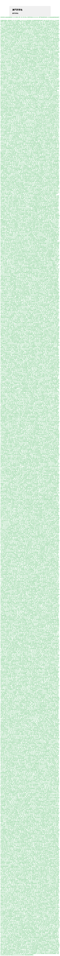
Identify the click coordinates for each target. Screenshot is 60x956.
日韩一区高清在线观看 (42, 735)
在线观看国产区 (5, 921)
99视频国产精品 (16, 383)
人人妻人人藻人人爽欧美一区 (35, 370)
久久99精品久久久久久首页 (19, 79)
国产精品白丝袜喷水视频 (9, 900)
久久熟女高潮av (11, 706)
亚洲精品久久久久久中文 (44, 384)
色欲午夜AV (3, 203)
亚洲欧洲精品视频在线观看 (24, 862)
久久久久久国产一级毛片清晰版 (41, 719)
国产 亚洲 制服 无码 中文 (25, 875)
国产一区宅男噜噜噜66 (10, 859)
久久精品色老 (48, 771)
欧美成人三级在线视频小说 (45, 331)
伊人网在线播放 (44, 56)
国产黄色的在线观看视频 (17, 375)
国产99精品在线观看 (38, 415)
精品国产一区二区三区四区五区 (26, 45)
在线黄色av (22, 645)
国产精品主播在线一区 (44, 599)
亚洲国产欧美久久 (4, 449)
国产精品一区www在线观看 (28, 527)
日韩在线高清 (36, 809)
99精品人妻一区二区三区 (25, 496)
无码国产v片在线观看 (19, 351)
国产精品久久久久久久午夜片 (14, 491)
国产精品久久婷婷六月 (23, 808)
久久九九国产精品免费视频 (48, 260)
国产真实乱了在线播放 (7, 787)
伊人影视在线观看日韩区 (49, 503)
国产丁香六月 (6, 557)
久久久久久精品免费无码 (42, 185)
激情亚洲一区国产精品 (22, 177)
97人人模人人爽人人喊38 (19, 909)
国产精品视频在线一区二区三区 (10, 785)
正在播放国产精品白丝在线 (39, 45)
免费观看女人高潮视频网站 (32, 49)
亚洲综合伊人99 (24, 639)
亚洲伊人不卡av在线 (29, 73)
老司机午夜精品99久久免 (17, 905)
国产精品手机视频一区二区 (28, 805)
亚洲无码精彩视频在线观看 (14, 645)
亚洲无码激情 (46, 797)
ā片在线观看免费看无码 (5, 622)
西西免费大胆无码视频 (32, 173)
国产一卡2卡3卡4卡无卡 (48, 681)
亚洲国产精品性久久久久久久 (6, 106)
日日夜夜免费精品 (40, 556)
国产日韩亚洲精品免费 (44, 498)
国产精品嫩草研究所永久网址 (27, 624)
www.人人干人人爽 (31, 120)
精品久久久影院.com (41, 838)
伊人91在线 (52, 79)
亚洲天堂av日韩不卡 (48, 808)
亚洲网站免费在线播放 (5, 809)
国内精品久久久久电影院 (52, 576)
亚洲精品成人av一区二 (52, 634)
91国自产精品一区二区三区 (8, 259)
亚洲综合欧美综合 (4, 847)
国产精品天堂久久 (45, 900)
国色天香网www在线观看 (38, 318)
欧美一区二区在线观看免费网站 (32, 137)
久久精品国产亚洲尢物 (33, 60)
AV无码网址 (27, 913)
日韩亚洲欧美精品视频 (49, 296)
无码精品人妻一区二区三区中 (26, 774)
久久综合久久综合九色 (37, 936)
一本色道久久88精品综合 (44, 491)
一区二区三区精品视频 (8, 806)
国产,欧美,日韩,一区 (24, 174)
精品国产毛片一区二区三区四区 (18, 314)
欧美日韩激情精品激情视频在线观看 (43, 865)
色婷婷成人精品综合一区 (21, 457)
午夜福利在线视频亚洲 (49, 890)
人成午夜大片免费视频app (53, 671)
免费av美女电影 (46, 227)
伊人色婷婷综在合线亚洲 (48, 507)
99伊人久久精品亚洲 (29, 763)
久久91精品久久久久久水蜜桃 (9, 342)
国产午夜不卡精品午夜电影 (29, 671)
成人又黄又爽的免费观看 (40, 639)
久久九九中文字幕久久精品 (27, 337)
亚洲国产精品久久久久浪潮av (40, 131)
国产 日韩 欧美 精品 (13, 228)
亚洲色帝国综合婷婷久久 (27, 34)
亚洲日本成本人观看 (30, 818)
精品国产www (38, 217)
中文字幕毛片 (6, 120)
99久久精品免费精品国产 (41, 74)
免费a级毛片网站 (49, 45)
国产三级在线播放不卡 (25, 172)
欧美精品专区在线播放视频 (33, 326)
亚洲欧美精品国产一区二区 (41, 846)
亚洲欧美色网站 (13, 388)
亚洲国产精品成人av (38, 682)
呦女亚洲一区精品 (16, 676)
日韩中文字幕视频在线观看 (46, 470)
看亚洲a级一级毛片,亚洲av (19, 486)
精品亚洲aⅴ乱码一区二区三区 (41, 424)
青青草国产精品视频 (23, 366)
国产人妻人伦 (6, 496)
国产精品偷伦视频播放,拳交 (22, 256)
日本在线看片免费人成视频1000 (51, 561)
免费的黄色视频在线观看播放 (34, 442)
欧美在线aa (21, 923)
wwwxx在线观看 (32, 953)
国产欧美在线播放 (23, 672)
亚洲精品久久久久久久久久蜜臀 (12, 590)
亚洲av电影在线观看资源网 (8, 118)
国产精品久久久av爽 (18, 589)
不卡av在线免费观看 (6, 310)
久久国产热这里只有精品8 (49, 214)
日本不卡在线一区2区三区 (22, 396)
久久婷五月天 (23, 78)
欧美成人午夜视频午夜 (11, 586)
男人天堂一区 (39, 671)
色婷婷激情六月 (34, 924)
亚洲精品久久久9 (12, 235)
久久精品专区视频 (46, 401)
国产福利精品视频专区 (39, 184)
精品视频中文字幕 (50, 750)
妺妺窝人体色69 (12, 680)
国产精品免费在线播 (39, 86)
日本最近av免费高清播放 (8, 440)
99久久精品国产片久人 (38, 300)
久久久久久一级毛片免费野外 (28, 265)
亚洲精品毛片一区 (11, 623)
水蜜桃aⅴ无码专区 (43, 358)
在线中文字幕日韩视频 (33, 756)
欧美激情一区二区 (44, 594)
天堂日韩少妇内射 (45, 652)
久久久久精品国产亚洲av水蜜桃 (41, 882)
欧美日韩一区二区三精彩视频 (22, 529)
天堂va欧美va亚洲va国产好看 (14, 379)
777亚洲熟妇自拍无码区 (19, 846)
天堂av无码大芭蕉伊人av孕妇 (12, 504)
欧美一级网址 (53, 603)
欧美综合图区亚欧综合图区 (24, 931)
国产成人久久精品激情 (47, 804)
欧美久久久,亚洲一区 (36, 411)
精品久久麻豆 (44, 284)
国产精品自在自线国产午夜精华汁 (36, 366)
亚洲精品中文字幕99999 (30, 578)
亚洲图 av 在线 (50, 73)
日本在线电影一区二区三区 (32, 164)
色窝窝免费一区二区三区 (48, 30)
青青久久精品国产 (44, 166)
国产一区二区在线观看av (52, 492)
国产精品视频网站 (34, 710)
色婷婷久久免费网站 (34, 107)
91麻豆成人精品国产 (12, 780)
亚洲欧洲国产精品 (19, 89)
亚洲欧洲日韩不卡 (19, 458)
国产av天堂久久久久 (13, 847)
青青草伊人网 (35, 696)
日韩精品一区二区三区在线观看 (50, 432)
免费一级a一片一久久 (54, 626)
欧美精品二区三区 (54, 228)
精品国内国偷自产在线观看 (32, 127)
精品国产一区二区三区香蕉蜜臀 (14, 770)
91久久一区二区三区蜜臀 (9, 219)
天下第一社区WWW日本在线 (40, 500)
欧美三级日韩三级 (37, 244)
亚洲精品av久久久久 (14, 275)
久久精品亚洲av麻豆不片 (9, 432)
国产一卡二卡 (14, 537)
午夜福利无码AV (18, 99)
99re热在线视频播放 (36, 312)
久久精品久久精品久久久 (28, 308)
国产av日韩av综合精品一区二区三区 (39, 372)
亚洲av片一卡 (18, 855)
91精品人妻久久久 (28, 335)
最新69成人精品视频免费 (44, 38)
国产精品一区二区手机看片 (24, 599)
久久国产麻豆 (36, 349)
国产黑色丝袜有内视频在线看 (25, 469)
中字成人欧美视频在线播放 (36, 515)
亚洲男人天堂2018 (42, 127)
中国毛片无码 (24, 195)
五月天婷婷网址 (37, 453)
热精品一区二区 (13, 498)
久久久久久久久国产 (48, 781)
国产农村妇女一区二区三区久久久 (10, 933)
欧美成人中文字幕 (25, 626)
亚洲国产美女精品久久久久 (42, 265)
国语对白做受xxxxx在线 (5, 495)
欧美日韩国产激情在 (8, 937)
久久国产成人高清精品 (32, 430)
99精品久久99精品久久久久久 (22, 618)
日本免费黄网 (27, 499)
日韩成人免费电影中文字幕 (13, 833)
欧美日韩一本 (48, 871)
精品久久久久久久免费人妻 (37, 884)
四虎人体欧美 (42, 574)
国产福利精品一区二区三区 (15, 44)
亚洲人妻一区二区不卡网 (7, 585)
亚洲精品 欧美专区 (4, 627)
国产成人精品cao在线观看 (12, 876)
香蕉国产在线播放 (51, 693)
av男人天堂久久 (45, 878)
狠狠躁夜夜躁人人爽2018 (39, 727)
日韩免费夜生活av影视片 (16, 221)
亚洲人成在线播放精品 (21, 393)
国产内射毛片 (6, 176)
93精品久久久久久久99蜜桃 (32, 110)
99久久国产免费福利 (35, 124)
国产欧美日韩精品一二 (23, 206)
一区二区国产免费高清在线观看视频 (30, 564)
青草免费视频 (27, 589)
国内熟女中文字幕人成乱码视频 (17, 857)
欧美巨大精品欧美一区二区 (30, 656)
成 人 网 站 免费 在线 (27, 239)
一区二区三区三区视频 (38, 333)
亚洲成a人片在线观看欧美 (14, 814)
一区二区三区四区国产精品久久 (34, 942)
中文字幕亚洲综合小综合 (43, 103)
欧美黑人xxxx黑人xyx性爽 (10, 41)
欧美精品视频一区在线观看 (41, 758)
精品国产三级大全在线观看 (12, 329)
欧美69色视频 (45, 217)
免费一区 (54, 830)
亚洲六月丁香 (41, 796)
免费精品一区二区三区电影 (12, 214)
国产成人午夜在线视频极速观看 (43, 688)
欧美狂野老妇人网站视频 (50, 184)
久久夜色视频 (24, 368)
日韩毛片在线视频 (36, 524)
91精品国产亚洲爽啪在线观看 (13, 919)
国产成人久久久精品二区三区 (24, 211)
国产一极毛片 (13, 326)
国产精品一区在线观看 (33, 495)
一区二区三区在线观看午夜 (27, 816)
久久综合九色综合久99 (51, 180)
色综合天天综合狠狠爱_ (33, 477)
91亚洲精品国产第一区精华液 (52, 350)
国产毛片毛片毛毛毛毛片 (50, 727)
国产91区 (46, 849)
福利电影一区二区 (27, 478)
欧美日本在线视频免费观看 (41, 267)
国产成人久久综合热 (13, 631)
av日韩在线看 (21, 143)
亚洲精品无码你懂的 (17, 415)
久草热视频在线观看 (46, 226)
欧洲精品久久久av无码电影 (48, 126)
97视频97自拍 (48, 263)
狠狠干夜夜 (30, 293)
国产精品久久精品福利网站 (22, 67)
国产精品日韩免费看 (53, 279)
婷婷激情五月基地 (31, 223)
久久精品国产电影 (54, 569)
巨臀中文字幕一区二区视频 (28, 678)
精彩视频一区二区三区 (49, 215)
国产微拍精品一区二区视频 (47, 892)
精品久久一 (33, 37)
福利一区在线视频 (55, 515)
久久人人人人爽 (51, 520)
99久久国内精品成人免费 (20, 801)
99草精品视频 (7, 715)
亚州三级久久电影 (54, 186)
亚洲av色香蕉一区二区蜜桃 (31, 747)
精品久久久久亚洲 (28, 420)
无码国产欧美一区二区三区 (31, 573)
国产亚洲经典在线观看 (33, 417)
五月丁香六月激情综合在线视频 (7, 763)
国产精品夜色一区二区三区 (21, 945)
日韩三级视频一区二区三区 (17, 696)
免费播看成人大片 (54, 458)
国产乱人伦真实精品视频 (10, 283)
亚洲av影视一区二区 (28, 376)
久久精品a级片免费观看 (30, 301)
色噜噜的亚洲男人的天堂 (27, 287)
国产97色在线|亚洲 (41, 116)
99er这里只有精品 (15, 433)
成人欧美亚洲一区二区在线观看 (17, 634)
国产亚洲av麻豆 (54, 665)
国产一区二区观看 (23, 717)
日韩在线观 (17, 182)
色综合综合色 (10, 516)
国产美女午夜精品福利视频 (30, 611)
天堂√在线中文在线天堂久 (28, 371)
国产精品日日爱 (36, 568)
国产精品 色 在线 (35, 85)
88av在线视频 (13, 137)
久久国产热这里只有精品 (39, 837)
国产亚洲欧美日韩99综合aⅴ (13, 578)
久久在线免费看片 (16, 37)
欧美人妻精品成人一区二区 (52, 376)
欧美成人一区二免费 (34, 863)
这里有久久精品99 (43, 520)
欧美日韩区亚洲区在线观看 (49, 923)
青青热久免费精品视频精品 (41, 706)
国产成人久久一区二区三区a (34, 751)
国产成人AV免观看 (6, 368)
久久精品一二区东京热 (12, 191)
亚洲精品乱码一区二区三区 (29, 938)
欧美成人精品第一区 (51, 722)
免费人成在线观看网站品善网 (35, 876)
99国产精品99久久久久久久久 (43, 883)
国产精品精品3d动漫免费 (42, 593)
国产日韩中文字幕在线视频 (14, 364)
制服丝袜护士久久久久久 (40, 90)
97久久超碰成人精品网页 (40, 595)
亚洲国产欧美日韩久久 (35, 69)
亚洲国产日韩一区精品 (44, 717)
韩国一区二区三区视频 (46, 442)
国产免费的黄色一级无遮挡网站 (18, 760)
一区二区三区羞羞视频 (9, 359)
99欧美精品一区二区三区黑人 (18, 562)
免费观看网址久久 (46, 886)
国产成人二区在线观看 (33, 103)
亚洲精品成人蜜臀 (49, 81)
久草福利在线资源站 (11, 404)
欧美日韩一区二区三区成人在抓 (42, 929)
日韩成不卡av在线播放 (12, 558)
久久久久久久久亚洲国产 (18, 115)
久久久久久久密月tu (10, 591)
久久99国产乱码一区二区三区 (11, 462)
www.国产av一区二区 (19, 797)
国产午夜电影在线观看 (22, 780)
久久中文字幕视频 (25, 107)
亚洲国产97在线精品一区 (31, 342)
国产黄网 (33, 609)
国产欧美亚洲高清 (4, 85)
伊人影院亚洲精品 (28, 227)
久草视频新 (32, 929)
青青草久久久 (38, 98)
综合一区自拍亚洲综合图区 (32, 949)
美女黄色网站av (53, 878)
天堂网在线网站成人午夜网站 (36, 438)
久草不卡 (21, 205)
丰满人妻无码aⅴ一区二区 (19, 280)
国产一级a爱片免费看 (51, 710)
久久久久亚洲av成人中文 (41, 583)
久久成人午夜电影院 (32, 672)
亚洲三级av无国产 (35, 862)
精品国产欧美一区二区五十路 (24, 355)
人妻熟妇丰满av (11, 902)
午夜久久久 (7, 116)
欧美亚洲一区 (49, 83)
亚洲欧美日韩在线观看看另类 (39, 337)
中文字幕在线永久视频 (10, 688)
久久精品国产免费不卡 (47, 98)
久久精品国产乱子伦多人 (41, 722)
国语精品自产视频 (24, 828)
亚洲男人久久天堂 (14, 895)
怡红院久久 (53, 833)
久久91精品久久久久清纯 (40, 891)
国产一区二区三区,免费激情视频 (20, 149)
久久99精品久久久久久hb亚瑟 (15, 449)
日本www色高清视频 (8, 867)
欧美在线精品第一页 (24, 83)
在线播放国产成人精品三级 (42, 145)
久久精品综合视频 (11, 178)
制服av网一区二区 (49, 40)
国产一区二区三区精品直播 (32, 275)
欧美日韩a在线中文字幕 (18, 870)
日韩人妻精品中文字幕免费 (13, 828)
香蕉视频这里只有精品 (13, 931)
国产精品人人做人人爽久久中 (39, 252)
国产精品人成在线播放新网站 (18, 694)
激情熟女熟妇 (50, 891)
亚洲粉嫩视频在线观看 (27, 272)
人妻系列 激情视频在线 (7, 164)
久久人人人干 (34, 718)
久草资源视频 (30, 40)
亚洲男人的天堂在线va (10, 768)
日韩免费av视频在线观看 (34, 206)
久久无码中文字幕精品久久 (14, 180)
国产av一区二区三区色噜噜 (40, 754)
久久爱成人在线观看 (48, 293)
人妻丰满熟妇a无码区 (12, 143)
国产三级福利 (15, 29)
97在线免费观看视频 (50, 622)
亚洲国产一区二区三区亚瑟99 (19, 289)
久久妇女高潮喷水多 (37, 544)
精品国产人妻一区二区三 (44, 833)
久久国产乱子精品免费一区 (14, 170)
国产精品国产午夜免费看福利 (6, 911)
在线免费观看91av (30, 610)
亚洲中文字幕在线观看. (50, 523)
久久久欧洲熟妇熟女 (51, 560)
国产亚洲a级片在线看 (9, 941)
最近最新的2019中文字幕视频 (40, 529)
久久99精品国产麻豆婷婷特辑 (48, 857)
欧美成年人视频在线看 (36, 36)
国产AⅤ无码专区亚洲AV (20, 254)
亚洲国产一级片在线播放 (25, 198)
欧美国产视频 (11, 428)
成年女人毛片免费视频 (24, 812)
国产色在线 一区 (36, 392)
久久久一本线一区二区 (52, 219)
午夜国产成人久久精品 (39, 678)
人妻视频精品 (5, 170)
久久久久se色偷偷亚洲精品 (19, 663)
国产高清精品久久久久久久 (13, 762)
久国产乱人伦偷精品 (33, 843)
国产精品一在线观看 (36, 375)
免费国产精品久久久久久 (5, 36)
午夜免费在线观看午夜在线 (48, 437)
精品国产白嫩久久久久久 (27, 660)
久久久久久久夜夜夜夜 (28, 349)
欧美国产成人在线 (26, 338)
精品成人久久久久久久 (49, 486)
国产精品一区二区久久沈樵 (9, 367)
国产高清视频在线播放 (28, 494)
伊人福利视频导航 (10, 52)
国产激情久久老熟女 (47, 875)
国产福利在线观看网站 (25, 821)
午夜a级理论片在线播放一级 (24, 642)
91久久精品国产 (49, 928)
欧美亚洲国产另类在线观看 (28, 603)
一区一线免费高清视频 (41, 721)
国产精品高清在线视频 (21, 620)
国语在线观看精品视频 (29, 870)
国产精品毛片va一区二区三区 (26, 726)
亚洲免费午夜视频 (38, 494)
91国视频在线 (21, 692)
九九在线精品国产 (47, 147)
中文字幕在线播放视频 (14, 294)
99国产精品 (44, 257)
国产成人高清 (34, 247)
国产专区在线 (49, 838)
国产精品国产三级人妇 (48, 484)
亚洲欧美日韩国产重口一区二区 (19, 451)
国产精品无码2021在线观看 (35, 585)
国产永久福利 (31, 148)
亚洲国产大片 (32, 808)
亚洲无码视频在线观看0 (21, 791)
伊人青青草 (42, 91)
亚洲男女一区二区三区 (41, 310)
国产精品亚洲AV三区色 (29, 892)
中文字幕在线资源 (50, 589)
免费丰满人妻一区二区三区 (43, 62)
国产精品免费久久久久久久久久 (17, 181)
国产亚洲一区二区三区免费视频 (47, 449)
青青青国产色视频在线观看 (37, 711)
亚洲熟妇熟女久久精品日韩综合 (38, 523)
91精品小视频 (26, 817)
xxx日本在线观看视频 (33, 483)
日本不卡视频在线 (4, 698)
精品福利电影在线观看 (5, 642)
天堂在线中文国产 (21, 490)
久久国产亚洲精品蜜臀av (37, 647)
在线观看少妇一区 (39, 325)
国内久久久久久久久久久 (33, 717)
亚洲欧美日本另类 (26, 863)
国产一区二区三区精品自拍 (41, 572)
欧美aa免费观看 (11, 296)
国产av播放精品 (46, 360)
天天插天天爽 (56, 83)
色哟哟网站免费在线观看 (14, 337)
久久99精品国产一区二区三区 (26, 467)
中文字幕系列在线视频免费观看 (32, 261)
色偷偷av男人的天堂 (9, 512)
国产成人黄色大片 (23, 535)
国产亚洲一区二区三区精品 (45, 111)
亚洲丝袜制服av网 (52, 758)
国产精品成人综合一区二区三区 (15, 772)
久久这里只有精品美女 (14, 293)
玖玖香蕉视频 (56, 781)
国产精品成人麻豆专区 (20, 872)
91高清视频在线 (26, 832)
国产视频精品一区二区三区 (17, 276)
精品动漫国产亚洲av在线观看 (32, 760)
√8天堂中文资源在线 (35, 839)
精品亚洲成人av (28, 411)
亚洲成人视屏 (3, 206)
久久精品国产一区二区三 (43, 566)
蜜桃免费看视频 (20, 715)
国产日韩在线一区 (34, 75)
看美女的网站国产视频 (54, 157)
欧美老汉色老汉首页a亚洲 (27, 252)
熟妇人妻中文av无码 (19, 573)
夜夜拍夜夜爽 (23, 842)
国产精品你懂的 (12, 292)
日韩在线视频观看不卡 (36, 948)
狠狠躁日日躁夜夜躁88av (38, 905)
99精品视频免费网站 (9, 916)
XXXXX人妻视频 (11, 60)
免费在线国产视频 (22, 356)
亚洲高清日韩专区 (9, 358)
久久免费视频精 (29, 525)
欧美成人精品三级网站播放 (6, 533)
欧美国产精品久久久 (9, 598)
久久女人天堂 (26, 399)
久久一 (54, 553)
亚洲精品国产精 (30, 203)
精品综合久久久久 (15, 738)
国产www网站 (31, 149)
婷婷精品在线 (56, 808)
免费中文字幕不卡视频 (52, 780)
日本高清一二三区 (9, 135)
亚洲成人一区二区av (10, 801)
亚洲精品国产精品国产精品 (34, 594)
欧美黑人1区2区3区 (33, 627)
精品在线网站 (41, 725)
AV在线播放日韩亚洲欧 (11, 153)
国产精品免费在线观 (9, 909)
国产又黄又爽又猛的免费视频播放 (25, 661)
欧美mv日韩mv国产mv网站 (50, 752)
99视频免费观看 (35, 224)
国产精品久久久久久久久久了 (38, 741)
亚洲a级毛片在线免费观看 (48, 251)
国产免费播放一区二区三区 (46, 238)
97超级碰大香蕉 (23, 569)
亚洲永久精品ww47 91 (11, 635)
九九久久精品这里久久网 (47, 614)
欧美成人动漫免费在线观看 (43, 37)
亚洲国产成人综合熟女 (14, 574)
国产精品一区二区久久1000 (9, 312)
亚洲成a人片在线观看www (50, 539)
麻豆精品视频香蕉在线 (46, 108)
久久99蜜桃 (20, 554)
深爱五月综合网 (48, 598)
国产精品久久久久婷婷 (21, 582)
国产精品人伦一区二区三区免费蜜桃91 (29, 197)
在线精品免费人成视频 (40, 932)
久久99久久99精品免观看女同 (14, 53)
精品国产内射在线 (35, 520)
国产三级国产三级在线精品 (53, 160)
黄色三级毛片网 (3, 180)
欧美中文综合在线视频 (7, 915)
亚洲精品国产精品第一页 (46, 36)
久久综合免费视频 (35, 341)
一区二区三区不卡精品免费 (15, 85)
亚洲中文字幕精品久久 (10, 689)
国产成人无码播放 (6, 851)
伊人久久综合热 (50, 327)
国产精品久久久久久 (33, 269)
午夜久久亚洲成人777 (49, 259)
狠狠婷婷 (24, 221)
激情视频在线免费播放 (51, 907)
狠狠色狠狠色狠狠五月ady (47, 847)
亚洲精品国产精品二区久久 (45, 261)
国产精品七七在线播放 (29, 553)
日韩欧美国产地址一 (28, 547)
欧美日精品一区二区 (10, 207)
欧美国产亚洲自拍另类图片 (44, 924)
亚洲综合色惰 (39, 912)
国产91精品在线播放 (52, 529)
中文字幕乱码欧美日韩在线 (24, 924)
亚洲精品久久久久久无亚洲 (23, 75)
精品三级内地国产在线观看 (43, 858)
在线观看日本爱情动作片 (48, 335)
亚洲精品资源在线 (29, 927)
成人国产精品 (15, 122)
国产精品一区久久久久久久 (21, 442)
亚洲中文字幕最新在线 (41, 273)
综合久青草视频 (22, 907)
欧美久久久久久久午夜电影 (42, 767)
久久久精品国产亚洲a (14, 430)
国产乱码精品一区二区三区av (19, 164)
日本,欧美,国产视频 (25, 310)
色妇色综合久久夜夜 (38, 527)
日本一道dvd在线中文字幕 (42, 162)
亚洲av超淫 (8, 810)
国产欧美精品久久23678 (40, 750)
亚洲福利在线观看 (9, 46)
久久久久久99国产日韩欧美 (28, 450)
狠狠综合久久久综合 (27, 655)
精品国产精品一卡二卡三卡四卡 (40, 364)
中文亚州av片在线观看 (41, 780)
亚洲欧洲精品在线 (4, 293)
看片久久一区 (29, 792)
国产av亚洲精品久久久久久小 (23, 247)
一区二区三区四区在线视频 (48, 701)
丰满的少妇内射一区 (22, 748)
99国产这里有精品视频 (52, 90)
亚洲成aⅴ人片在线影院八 (14, 726)
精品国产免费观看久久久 (7, 383)
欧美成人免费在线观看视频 (17, 184)
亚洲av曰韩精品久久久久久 (23, 50)
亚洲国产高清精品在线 (7, 29)
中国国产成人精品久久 (18, 349)
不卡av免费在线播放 (31, 201)
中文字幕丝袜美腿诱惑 (47, 861)
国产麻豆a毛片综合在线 (11, 159)
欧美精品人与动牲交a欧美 (13, 58)
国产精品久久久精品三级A (46, 349)
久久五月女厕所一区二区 (15, 576)
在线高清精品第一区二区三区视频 (45, 58)
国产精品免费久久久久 (43, 75)
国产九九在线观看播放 (48, 430)
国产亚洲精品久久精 (39, 190)
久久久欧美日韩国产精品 (29, 715)
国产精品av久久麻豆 (15, 57)
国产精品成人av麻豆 (17, 421)
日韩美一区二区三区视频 (46, 69)
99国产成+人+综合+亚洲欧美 (15, 627)
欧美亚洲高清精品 (39, 445)
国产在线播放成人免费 (15, 673)
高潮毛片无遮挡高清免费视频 (13, 587)
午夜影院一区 (12, 519)
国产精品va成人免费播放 (10, 795)
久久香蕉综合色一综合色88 (13, 839)
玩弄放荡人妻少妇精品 (30, 445)
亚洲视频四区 (30, 484)
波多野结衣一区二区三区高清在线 (12, 733)
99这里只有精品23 (30, 380)
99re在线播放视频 (16, 891)
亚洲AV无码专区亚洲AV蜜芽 (11, 33)
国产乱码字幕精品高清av (16, 126)
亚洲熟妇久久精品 (12, 582)
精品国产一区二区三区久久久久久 (48, 787)
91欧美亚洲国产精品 (27, 890)
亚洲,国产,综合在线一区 (27, 898)
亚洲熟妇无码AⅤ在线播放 (35, 812)
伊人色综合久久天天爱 (42, 309)
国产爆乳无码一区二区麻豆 (8, 714)
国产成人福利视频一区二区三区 (35, 878)
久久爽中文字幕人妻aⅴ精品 (31, 135)
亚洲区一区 (54, 933)
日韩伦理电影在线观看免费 (15, 557)
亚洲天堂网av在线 (15, 438)
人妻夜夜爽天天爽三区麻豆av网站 (34, 317)
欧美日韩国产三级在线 (17, 597)
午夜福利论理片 (51, 580)
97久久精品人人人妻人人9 (43, 952)
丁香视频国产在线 (23, 556)
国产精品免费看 (6, 392)
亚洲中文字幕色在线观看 (16, 34)
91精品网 (41, 483)
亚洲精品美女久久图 (20, 824)
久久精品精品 (16, 834)
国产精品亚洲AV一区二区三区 (46, 842)
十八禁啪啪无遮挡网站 (48, 836)
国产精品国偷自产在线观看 (50, 232)
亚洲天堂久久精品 (18, 244)
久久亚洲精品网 (47, 144)
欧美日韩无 (18, 82)
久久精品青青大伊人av (32, 395)
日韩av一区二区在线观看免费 (19, 845)
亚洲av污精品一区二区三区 (40, 502)
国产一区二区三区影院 (37, 374)
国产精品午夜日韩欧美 (39, 148)
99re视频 (27, 48)
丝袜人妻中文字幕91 (4, 388)
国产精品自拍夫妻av (43, 863)
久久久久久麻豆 (32, 731)
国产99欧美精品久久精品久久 (14, 389)
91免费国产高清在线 (13, 924)
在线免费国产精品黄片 (15, 250)
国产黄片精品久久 (36, 665)
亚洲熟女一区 (19, 832)
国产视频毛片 (42, 630)
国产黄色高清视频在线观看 (22, 188)
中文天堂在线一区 (55, 144)
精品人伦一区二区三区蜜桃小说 (29, 71)
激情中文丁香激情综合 (16, 743)
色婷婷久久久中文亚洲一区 (30, 692)
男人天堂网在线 (36, 122)
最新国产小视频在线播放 (18, 533)
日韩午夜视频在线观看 (49, 256)
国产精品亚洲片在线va (43, 151)
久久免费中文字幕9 (27, 675)
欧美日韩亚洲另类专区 (11, 618)
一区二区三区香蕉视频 (40, 684)
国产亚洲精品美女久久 (53, 231)
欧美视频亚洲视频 (38, 126)
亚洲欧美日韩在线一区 (20, 792)
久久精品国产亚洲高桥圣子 (15, 176)
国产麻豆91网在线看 (40, 771)
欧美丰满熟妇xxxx (47, 454)
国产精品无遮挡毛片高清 (24, 226)
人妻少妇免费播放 (14, 524)
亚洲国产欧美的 (15, 28)
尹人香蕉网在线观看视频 (26, 168)
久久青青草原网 (52, 747)
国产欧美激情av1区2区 (28, 244)
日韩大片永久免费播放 (42, 648)
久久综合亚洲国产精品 (8, 334)
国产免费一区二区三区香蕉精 (31, 38)
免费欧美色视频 (37, 139)
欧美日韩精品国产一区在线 (31, 185)
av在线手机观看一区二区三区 (6, 223)
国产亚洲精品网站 (35, 152)
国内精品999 (37, 284)
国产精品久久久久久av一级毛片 (7, 351)
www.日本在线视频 (38, 314)
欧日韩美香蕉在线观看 (29, 923)
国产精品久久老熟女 (30, 706)
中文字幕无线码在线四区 (31, 916)
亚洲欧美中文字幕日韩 (7, 285)
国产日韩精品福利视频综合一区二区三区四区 (30, 294)
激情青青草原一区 (39, 565)
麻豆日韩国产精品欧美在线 (23, 446)
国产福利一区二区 (32, 367)
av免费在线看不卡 (44, 268)
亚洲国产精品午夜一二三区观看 (38, 496)
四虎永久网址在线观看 (52, 607)
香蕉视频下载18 (11, 442)
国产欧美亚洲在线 (28, 46)
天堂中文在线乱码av (48, 202)
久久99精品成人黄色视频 (29, 458)
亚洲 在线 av (9, 779)
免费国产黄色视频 (14, 880)
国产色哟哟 (50, 533)
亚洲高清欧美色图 (40, 677)
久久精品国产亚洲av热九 (30, 771)
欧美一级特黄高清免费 (50, 726)
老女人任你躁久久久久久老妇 (23, 238)
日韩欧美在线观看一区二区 (51, 606)
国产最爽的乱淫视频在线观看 (26, 322)
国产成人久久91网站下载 (30, 912)
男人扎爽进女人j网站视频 (6, 684)
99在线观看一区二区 (35, 238)
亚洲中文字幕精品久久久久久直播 (26, 189)
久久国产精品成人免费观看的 (34, 830)
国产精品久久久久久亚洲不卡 (40, 73)
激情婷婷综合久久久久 (14, 172)
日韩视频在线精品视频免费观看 (39, 207)
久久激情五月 (41, 114)
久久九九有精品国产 (7, 267)
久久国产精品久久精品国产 (9, 268)
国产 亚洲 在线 (31, 565)
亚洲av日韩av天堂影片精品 (6, 783)
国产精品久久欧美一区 (46, 590)
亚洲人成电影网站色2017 (28, 378)
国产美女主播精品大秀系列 (19, 186)
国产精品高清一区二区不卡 (12, 659)
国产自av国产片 (15, 448)
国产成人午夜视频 (27, 215)
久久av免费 (47, 562)
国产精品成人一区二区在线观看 (14, 193)
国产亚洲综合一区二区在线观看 (39, 481)
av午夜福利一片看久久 (43, 164)
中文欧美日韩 (12, 853)
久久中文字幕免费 (40, 953)
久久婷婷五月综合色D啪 (50, 919)
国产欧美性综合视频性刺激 (51, 110)
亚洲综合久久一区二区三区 (50, 343)
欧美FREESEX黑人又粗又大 (35, 102)
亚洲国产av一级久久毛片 (26, 899)
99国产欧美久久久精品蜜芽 (13, 366)
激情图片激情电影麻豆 (24, 826)
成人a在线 (25, 331)
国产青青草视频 (40, 731)
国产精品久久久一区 (26, 285)
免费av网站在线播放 (10, 648)
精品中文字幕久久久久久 (42, 393)
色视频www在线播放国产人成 (51, 766)
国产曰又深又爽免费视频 (24, 507)
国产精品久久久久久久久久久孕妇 (16, 954)
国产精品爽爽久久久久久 (34, 820)
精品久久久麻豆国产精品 (45, 341)
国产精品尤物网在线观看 (49, 255)
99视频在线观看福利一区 (13, 488)
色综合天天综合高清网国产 (51, 953)
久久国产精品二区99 (36, 541)
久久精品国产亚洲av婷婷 (19, 236)
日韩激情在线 (38, 822)
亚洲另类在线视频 (6, 469)
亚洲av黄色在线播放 (15, 78)
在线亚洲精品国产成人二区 (41, 181)
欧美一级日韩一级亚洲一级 (9, 872)
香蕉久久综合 (19, 308)
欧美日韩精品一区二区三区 (29, 874)
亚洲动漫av (56, 54)
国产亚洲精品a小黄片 (40, 810)
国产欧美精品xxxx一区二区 (42, 455)
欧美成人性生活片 (35, 104)
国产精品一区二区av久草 (28, 126)
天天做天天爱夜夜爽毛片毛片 (27, 453)
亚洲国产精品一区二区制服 (27, 682)
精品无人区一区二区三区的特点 (17, 301)
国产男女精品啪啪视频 (47, 347)
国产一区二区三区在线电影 (21, 900)
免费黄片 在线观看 (18, 98)
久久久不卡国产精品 (35, 649)
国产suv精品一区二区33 (40, 907)
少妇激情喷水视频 (16, 36)
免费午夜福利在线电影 (41, 554)
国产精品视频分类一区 (40, 149)
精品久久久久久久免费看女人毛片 (22, 141)
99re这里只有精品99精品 (34, 734)
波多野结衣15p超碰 (7, 217)
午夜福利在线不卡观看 (22, 304)
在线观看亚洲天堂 (39, 176)
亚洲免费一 (4, 379)
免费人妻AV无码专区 (11, 737)
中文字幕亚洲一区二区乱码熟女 (20, 638)
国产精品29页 (9, 349)
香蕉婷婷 (53, 57)
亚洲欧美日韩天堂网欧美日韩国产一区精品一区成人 (15, 594)
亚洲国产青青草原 (30, 631)
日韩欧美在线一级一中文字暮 (42, 367)
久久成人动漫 (12, 123)
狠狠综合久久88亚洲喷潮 (5, 347)
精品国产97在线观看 (17, 678)
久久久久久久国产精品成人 (48, 244)
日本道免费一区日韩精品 (41, 656)
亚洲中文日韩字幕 (28, 580)
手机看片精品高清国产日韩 (11, 725)
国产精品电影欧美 (46, 387)
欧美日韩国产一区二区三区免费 (52, 702)
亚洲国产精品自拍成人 (23, 230)
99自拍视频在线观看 (21, 545)
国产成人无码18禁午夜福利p (18, 560)
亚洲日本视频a (8, 49)
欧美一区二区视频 (6, 603)
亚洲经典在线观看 (4, 672)
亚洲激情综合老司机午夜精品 (45, 165)
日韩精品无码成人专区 (46, 375)
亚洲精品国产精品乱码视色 (35, 902)
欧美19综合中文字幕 (48, 333)
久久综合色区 (31, 119)
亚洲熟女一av (29, 454)
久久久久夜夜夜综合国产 (19, 424)
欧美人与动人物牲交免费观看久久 (51, 488)
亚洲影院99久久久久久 (29, 184)
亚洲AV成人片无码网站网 (47, 698)
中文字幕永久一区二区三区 (8, 883)
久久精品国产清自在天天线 (17, 309)
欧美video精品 (31, 561)
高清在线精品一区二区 (45, 577)
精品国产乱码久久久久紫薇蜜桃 (10, 692)
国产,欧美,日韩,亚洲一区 (43, 228)
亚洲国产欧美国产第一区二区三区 (18, 66)
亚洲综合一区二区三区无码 (16, 601)
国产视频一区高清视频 (46, 24)
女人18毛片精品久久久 (13, 908)
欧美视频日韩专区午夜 (38, 30)
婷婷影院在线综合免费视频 (25, 28)
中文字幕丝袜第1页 (14, 572)
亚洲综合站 (40, 895)
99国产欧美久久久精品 (27, 432)
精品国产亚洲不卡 (49, 269)
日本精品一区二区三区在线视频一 (44, 933)
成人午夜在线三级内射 (43, 391)
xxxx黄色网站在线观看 (7, 799)
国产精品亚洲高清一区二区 (32, 118)
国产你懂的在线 (54, 917)
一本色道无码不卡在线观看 (26, 465)
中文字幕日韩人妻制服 (19, 210)
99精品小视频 (23, 275)
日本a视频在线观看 (31, 145)
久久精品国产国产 (28, 705)
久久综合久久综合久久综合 (16, 869)
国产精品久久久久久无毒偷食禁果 (32, 813)
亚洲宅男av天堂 (6, 321)
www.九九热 (9, 891)
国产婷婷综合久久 (17, 665)
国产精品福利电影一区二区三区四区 (41, 465)
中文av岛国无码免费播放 (45, 321)
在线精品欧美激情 (13, 545)
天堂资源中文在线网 (15, 593)
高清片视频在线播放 (52, 235)
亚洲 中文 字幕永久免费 (47, 768)
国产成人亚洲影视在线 (37, 804)
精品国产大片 (22, 110)
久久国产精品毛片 (47, 483)
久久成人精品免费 (35, 246)
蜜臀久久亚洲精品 (30, 314)
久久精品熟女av (5, 292)
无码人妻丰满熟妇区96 (26, 698)
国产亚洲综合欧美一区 (23, 756)
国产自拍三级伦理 (37, 660)
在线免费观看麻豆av (27, 558)
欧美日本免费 (11, 99)
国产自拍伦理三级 (45, 920)
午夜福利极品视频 (55, 697)
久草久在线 (5, 246)
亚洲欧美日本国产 (23, 933)
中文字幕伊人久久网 (37, 484)
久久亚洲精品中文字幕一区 (23, 54)
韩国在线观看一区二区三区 (49, 884)
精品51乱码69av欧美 (16, 805)
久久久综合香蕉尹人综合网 (12, 70)
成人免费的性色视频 (32, 615)
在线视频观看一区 (7, 793)
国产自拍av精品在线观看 (40, 421)
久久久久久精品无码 (50, 156)
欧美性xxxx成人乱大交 (7, 541)
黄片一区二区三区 (35, 161)
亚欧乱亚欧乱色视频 (7, 758)
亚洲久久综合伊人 (49, 86)
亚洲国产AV (42, 107)
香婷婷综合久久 (37, 34)
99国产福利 (2, 618)
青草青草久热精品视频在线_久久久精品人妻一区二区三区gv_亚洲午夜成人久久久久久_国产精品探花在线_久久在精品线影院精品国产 (29, 17)
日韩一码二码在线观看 (22, 615)
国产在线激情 (29, 541)
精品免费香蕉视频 (16, 69)
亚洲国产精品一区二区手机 (41, 283)
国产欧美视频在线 (12, 832)
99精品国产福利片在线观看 (44, 346)
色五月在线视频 (17, 657)
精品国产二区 (54, 417)
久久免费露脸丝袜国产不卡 (42, 157)
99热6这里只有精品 (45, 888)
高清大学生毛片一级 (27, 597)
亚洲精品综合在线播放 (13, 211)
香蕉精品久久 (31, 67)
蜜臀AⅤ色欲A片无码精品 (12, 606)
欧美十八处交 (11, 547)
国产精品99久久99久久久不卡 (11, 711)
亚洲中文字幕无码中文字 (13, 202)
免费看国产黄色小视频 (22, 235)
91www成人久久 (8, 678)
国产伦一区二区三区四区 (5, 124)
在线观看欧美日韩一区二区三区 (25, 426)
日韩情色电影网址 (14, 356)
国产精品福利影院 (18, 721)
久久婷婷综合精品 (44, 839)
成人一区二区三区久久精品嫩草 (42, 279)
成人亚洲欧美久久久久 (45, 50)
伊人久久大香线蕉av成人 (12, 614)
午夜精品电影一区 (9, 129)
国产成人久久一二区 (11, 437)
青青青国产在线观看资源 (43, 209)
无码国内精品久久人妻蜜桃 (12, 556)
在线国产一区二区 (38, 422)
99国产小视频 (31, 871)
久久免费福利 (8, 660)
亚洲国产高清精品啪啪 (29, 181)
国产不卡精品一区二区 (28, 159)
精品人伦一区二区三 (47, 655)
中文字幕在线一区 (13, 397)
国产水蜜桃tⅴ (48, 403)
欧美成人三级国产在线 (23, 532)
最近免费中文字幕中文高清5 (44, 191)
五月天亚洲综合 (3, 780)
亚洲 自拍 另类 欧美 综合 (13, 928)
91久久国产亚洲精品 (53, 53)
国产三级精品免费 (17, 62)
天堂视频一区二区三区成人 (36, 851)
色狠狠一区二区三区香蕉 (29, 810)
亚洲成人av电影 (50, 418)
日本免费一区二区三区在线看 (22, 157)
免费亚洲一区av (11, 573)
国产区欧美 (17, 548)
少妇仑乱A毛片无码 (12, 755)
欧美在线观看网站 (32, 416)
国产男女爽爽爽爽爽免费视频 (46, 499)
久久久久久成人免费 (39, 818)
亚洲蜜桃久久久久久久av (41, 636)
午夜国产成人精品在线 (43, 135)
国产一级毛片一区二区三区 (39, 598)
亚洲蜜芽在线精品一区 (36, 746)
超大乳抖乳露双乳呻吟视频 (18, 48)
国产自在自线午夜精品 (20, 525)
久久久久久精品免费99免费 (44, 466)
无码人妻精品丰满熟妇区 (11, 203)
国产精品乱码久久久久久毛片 (32, 280)
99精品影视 (34, 58)
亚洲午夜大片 (9, 62)
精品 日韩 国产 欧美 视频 (16, 71)
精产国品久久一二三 (20, 949)
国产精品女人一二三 (54, 50)
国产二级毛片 (20, 408)
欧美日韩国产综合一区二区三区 (11, 119)
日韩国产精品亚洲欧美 (21, 277)
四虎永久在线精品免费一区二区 (29, 169)
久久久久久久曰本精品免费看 (34, 709)
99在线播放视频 (48, 287)
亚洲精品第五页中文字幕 (36, 475)
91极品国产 (51, 363)
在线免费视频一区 (38, 159)
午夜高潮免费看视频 (14, 413)
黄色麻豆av (46, 731)
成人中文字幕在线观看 (53, 66)
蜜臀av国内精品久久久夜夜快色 (42, 458)
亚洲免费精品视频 (36, 643)
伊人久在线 (44, 671)
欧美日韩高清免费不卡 (35, 388)
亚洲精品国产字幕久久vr (49, 647)
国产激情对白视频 (32, 162)
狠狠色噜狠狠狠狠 (15, 341)
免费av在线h (45, 374)
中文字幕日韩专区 (50, 436)
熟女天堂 (40, 289)
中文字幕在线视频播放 (5, 593)
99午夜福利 (51, 199)
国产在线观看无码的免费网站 (43, 99)
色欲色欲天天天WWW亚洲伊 (48, 828)
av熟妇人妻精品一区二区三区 (10, 484)
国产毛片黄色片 (55, 909)
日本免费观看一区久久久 (25, 673)
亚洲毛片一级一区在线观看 (14, 86)
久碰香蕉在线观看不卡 (44, 462)
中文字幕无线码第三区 (19, 385)
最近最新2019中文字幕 (37, 128)
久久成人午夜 (10, 149)
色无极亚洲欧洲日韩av (15, 668)
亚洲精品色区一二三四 (14, 110)
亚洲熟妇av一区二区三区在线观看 (35, 368)
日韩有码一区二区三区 (44, 168)
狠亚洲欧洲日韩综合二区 (16, 898)
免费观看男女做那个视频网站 (10, 304)
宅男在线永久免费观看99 (50, 818)
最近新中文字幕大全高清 (22, 690)
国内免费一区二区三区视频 (40, 506)
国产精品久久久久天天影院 (38, 46)
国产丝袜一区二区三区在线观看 (50, 389)
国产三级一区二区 (52, 927)
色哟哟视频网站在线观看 (25, 391)
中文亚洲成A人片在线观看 (45, 760)
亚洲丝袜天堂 (33, 172)
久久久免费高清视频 (14, 400)
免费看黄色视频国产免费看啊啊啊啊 (15, 32)
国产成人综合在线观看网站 (44, 57)
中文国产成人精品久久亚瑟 (8, 264)
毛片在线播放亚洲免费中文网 (30, 353)
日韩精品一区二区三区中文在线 (40, 927)
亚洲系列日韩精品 (14, 507)
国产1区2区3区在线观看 (34, 41)
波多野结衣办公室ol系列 (34, 826)
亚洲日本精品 (14, 75)
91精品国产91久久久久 (15, 325)
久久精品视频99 (30, 737)
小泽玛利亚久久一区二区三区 (25, 30)
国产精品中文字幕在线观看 (14, 320)
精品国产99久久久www (26, 718)
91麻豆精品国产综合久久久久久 (17, 231)
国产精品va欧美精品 (18, 512)
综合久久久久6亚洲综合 (11, 313)
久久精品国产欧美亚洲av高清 (40, 93)
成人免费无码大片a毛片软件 (44, 400)
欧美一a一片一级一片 (29, 112)
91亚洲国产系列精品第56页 (50, 330)
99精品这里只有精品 (46, 453)
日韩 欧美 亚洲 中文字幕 (27, 531)
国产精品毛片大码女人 (15, 669)
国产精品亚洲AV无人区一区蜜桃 (47, 124)
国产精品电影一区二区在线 (23, 114)
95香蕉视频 (8, 474)
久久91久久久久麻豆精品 (25, 20)
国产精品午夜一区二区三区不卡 (21, 953)
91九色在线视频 (40, 172)
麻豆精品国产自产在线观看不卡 (7, 855)
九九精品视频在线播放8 (46, 582)
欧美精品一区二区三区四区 (44, 197)
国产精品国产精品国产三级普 (14, 407)
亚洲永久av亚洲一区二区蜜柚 (11, 376)
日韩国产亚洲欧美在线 (36, 847)
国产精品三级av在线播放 (19, 932)
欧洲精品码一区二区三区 (19, 273)
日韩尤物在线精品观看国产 (9, 552)
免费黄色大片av (13, 384)
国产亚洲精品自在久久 (42, 708)
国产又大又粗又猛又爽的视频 (32, 129)
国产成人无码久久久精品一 (6, 638)
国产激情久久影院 (44, 41)
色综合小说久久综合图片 (21, 111)
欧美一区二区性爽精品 (49, 313)
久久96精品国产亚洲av (44, 413)
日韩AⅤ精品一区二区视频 (37, 29)
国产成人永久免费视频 (16, 622)
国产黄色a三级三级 (46, 704)
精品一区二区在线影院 (28, 506)
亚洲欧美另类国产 (12, 147)
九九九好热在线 (21, 70)
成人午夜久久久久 (8, 455)
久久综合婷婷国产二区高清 (19, 218)
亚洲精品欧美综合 (53, 680)
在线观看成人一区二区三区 (12, 173)
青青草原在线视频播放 (25, 57)
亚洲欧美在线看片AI (24, 448)
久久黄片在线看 (47, 774)
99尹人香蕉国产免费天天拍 (35, 879)
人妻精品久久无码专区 (29, 190)
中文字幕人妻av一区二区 (25, 100)
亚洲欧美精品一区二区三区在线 (51, 132)
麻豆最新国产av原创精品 (7, 417)
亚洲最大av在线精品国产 (39, 412)
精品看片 (28, 246)
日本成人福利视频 (24, 843)
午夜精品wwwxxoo (39, 463)
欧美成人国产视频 (51, 817)
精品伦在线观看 (3, 547)
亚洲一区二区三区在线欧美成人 (11, 425)
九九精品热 (28, 925)
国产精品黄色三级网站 (29, 882)
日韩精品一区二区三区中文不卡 (20, 93)
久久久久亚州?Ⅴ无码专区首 (50, 469)
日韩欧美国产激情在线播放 (50, 140)
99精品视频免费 (15, 354)
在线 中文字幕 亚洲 (21, 610)
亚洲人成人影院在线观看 (7, 298)
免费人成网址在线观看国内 (22, 935)
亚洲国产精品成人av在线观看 (21, 60)
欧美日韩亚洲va (36, 521)
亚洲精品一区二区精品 (35, 155)
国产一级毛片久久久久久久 (21, 688)
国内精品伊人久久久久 (5, 739)
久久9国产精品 (53, 880)
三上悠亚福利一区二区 (16, 409)
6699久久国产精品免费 (36, 698)
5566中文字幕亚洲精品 (14, 496)
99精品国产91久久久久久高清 (31, 806)
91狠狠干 (27, 697)
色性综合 (22, 392)
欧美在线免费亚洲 (35, 574)
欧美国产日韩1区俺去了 (46, 537)
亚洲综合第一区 (55, 837)
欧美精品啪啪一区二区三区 (28, 284)
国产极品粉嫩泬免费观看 (45, 206)
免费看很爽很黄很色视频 (10, 25)
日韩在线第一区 (22, 201)
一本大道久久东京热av (11, 393)
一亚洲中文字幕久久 (25, 428)
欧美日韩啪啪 (31, 768)
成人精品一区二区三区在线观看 (50, 631)
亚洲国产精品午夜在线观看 (48, 541)
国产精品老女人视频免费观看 (45, 254)
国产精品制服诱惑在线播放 (20, 52)
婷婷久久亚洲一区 (9, 415)
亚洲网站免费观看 (18, 169)
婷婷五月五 (8, 420)
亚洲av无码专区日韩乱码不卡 (29, 540)
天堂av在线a (54, 400)
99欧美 (53, 444)
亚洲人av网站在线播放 (36, 590)
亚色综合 (5, 717)
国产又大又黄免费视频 (30, 583)
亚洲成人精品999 (53, 900)
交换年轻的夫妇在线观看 (14, 734)
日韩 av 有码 (55, 734)
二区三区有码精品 (9, 227)
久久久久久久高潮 (23, 162)
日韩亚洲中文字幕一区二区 (31, 634)
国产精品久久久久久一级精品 (42, 742)
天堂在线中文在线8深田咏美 (43, 615)
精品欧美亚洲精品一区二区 (37, 433)
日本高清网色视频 (41, 825)
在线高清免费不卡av (46, 411)
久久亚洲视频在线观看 (5, 73)
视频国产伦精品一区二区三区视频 (34, 908)
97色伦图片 (2, 767)
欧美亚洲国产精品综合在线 (44, 461)
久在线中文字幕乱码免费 (36, 264)
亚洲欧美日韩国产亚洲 (20, 706)
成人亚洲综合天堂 (48, 172)
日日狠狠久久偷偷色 (35, 108)
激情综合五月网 (8, 37)
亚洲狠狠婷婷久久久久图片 (19, 444)
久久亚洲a (51, 393)
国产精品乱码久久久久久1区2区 (26, 122)
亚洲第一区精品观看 (16, 775)
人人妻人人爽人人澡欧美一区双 (13, 195)
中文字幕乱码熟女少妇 (39, 308)
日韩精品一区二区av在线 (11, 247)
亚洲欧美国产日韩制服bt (14, 23)
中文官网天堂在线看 (14, 459)
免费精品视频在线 (8, 616)
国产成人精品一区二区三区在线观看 (45, 169)
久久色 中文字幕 (40, 63)
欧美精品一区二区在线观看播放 (32, 33)
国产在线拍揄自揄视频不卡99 (24, 649)
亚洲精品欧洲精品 (26, 82)
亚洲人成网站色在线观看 (50, 106)
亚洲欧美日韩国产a (8, 272)
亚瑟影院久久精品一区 (24, 438)
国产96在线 (51, 511)
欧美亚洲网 (47, 668)
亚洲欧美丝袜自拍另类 (16, 368)
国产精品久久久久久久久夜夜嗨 (27, 422)
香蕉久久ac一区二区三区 (21, 632)
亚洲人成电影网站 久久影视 (35, 935)
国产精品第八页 (55, 111)
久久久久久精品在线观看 (33, 945)
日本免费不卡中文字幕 (52, 899)
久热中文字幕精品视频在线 (19, 95)
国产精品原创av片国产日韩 (51, 42)
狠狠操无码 (46, 677)
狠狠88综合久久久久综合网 (42, 692)
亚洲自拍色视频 (37, 888)
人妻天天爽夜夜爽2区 (17, 849)
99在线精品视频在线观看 (52, 846)
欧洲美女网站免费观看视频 (31, 883)
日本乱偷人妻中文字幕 (9, 896)
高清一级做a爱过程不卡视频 (19, 129)
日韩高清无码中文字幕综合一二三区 (50, 494)
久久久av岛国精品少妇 (5, 54)
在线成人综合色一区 (4, 673)
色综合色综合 (40, 71)
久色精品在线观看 (44, 524)
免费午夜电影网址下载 (13, 246)
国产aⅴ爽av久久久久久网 (15, 624)
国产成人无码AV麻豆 (16, 527)
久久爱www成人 (8, 289)
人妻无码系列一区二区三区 (8, 731)
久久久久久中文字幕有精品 (6, 372)
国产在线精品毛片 (19, 434)
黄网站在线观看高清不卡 (33, 833)
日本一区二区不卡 (23, 94)
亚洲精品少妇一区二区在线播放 (23, 528)
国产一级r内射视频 (37, 115)
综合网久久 (44, 660)
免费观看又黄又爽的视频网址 (11, 471)
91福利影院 (2, 159)
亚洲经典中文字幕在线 (53, 65)
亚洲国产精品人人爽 (42, 198)
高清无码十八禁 (44, 942)
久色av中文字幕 (42, 161)
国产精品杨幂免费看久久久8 (44, 239)
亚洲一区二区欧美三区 (49, 531)
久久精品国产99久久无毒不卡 (24, 921)
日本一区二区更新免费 (8, 234)
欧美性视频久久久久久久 (35, 401)
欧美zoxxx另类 (46, 48)
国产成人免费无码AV (16, 628)
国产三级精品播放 (24, 370)
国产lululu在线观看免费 (45, 440)
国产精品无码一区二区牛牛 (41, 492)
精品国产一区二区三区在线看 (52, 77)
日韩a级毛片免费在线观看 (40, 67)
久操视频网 (55, 161)
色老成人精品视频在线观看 (29, 636)
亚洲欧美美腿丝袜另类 (30, 90)
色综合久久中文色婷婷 (9, 40)
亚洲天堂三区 (27, 640)
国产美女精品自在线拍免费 (43, 222)
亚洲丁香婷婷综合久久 (50, 210)
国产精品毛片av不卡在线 (11, 238)
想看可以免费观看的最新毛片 (27, 479)
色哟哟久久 (11, 445)
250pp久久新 (3, 91)
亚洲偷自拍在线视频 (11, 544)
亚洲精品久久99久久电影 (14, 521)
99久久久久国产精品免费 (48, 323)
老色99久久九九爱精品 (15, 467)
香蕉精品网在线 (28, 260)
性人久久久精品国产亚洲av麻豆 (30, 116)
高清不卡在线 (39, 715)
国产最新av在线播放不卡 (42, 747)
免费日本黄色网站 (28, 696)
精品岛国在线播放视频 (27, 53)
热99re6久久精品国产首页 (37, 28)
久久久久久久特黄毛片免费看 (18, 541)
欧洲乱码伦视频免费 (17, 327)
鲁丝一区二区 (42, 326)
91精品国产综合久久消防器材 (10, 269)
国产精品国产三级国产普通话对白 (40, 855)
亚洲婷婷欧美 (43, 817)
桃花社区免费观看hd (14, 224)
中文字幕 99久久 (23, 764)
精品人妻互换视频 (32, 780)
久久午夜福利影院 (55, 71)
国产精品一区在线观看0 (32, 209)
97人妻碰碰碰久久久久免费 (9, 640)
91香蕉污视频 (51, 217)
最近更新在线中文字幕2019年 (42, 120)
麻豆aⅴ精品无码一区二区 (12, 700)
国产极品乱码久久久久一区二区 (27, 297)
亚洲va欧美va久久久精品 (27, 622)
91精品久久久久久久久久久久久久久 (23, 207)
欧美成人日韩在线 (4, 797)
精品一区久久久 (8, 553)
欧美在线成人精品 (23, 833)
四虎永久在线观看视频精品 (39, 801)
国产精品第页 (8, 500)
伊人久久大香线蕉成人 (30, 236)
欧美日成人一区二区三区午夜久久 (33, 651)
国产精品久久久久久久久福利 (37, 343)
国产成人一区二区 (8, 697)
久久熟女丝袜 (49, 547)
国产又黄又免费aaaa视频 (43, 118)
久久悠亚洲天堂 (15, 94)
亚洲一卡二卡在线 (23, 321)
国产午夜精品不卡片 (29, 77)
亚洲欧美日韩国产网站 (33, 304)
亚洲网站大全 (5, 428)
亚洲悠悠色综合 (24, 250)
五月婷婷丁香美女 (46, 715)
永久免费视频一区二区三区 (16, 116)
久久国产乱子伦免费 (36, 899)
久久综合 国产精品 (33, 950)
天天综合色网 (10, 401)
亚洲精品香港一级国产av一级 (7, 145)
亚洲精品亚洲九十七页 (42, 634)
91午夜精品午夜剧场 (10, 65)
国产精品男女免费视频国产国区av (7, 602)
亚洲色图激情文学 (32, 359)
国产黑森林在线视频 (53, 455)
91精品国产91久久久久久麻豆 (39, 234)
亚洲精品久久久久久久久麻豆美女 (17, 160)
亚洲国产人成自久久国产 (47, 306)
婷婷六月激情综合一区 (32, 393)
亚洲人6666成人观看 (39, 561)
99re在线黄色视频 (41, 573)
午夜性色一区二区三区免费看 (12, 514)
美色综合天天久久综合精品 (39, 622)
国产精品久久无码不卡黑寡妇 (6, 190)
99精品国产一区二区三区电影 (16, 825)
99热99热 (15, 779)
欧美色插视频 (51, 322)
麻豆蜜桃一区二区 (38, 297)
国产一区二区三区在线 (29, 296)
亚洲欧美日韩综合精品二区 (38, 919)
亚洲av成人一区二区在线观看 (44, 843)
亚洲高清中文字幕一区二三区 (37, 21)
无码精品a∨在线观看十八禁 (8, 871)
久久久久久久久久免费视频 (27, 234)
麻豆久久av (29, 653)
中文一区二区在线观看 (31, 218)
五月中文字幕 (9, 805)
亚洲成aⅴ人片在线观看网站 (9, 316)
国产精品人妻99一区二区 (33, 457)
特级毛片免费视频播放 (46, 143)
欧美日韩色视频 (34, 400)
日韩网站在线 (33, 310)
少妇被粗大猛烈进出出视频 (34, 363)
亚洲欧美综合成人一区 (28, 133)
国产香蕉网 (21, 376)
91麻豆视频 (29, 620)
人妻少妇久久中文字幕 (25, 36)
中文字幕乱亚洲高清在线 (25, 516)
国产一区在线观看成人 (24, 166)
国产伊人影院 (36, 903)
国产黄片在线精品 (51, 247)
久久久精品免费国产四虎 (11, 610)
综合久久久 (29, 81)
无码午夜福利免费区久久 (28, 492)
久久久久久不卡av (11, 713)
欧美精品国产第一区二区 (37, 488)
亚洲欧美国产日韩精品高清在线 (38, 350)
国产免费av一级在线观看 (9, 74)
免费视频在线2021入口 (52, 791)
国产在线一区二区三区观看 (21, 623)
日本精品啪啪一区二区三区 (41, 788)
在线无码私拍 (41, 110)
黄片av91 (9, 330)
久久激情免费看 (50, 112)
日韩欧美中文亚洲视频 (36, 288)
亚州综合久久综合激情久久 (36, 681)
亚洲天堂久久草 (23, 587)
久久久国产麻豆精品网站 (43, 271)
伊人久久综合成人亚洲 (16, 251)
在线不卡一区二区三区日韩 (17, 131)
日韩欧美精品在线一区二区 (43, 713)
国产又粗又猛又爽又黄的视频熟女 (42, 79)
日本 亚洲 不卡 (52, 408)
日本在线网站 (35, 211)
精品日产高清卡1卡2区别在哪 (21, 549)
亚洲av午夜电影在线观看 (23, 347)
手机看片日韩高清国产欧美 (30, 362)
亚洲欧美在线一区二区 (51, 326)
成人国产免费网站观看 (52, 521)
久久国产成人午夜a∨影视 (38, 539)
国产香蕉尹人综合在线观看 (49, 44)
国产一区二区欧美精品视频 (40, 560)
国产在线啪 (2, 280)
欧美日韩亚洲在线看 (13, 536)
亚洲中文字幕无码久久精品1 (38, 729)
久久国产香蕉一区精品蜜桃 (13, 781)
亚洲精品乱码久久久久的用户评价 (46, 152)
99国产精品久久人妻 (17, 890)
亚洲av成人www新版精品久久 (38, 471)
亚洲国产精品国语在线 (9, 776)
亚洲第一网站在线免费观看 (15, 639)
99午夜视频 (6, 371)
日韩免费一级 (8, 696)
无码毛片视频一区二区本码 (32, 289)
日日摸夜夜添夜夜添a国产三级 (38, 20)
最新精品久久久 (20, 755)
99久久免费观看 (32, 690)
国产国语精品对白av (10, 104)
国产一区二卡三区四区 (39, 467)
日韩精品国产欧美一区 (12, 702)
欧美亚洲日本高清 (14, 45)
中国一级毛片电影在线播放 (50, 459)
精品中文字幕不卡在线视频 (12, 199)
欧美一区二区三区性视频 (28, 147)
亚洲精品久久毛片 (20, 137)
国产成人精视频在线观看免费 (39, 327)
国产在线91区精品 (20, 854)
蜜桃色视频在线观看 (41, 247)
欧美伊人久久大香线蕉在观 (25, 762)
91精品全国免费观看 (24, 668)
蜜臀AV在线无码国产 (31, 933)
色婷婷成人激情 (12, 157)
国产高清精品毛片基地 (19, 729)
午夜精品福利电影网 (46, 448)
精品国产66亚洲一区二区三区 (10, 127)
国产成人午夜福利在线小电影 (24, 387)
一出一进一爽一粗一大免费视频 (11, 387)
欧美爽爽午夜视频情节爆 (41, 434)
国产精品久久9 (17, 896)
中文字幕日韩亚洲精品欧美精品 (50, 368)
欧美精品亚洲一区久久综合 (53, 316)
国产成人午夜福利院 (44, 775)
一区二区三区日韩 (18, 478)
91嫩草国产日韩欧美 (6, 341)
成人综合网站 (5, 649)
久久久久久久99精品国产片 (28, 42)
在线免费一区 (30, 93)
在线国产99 (26, 228)
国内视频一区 (28, 867)
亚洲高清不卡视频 (16, 616)
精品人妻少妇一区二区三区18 (44, 528)
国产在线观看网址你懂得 (21, 635)
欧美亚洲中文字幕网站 (34, 384)
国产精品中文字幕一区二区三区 (10, 355)
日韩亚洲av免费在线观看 (33, 587)
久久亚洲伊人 (48, 946)
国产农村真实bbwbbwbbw (38, 263)
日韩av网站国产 (52, 535)
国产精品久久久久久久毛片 (20, 91)
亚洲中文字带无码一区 (21, 544)
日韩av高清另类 (50, 554)
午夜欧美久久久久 (39, 380)
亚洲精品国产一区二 (44, 626)
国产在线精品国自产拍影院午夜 (27, 834)
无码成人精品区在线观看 (20, 316)
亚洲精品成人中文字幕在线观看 (46, 246)
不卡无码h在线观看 (45, 635)
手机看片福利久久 (15, 152)
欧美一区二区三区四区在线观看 (47, 428)
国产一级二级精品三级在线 (26, 58)
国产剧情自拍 (17, 784)
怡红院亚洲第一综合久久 (43, 627)
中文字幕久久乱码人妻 (30, 667)
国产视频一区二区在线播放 (20, 40)
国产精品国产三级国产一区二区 (29, 721)
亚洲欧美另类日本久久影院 (15, 682)
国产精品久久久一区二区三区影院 (33, 787)
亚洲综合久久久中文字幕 (17, 492)
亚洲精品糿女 (41, 320)
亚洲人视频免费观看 (18, 405)
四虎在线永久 (28, 607)
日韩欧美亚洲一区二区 (32, 508)
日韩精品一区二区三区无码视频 (20, 363)
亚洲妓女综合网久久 (31, 742)
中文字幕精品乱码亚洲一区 (16, 938)
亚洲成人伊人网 (47, 779)
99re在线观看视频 (24, 217)
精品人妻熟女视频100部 (48, 314)
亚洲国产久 (22, 271)
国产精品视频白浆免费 (54, 41)
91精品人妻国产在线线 (37, 227)
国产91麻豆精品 (33, 243)
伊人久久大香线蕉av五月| (17, 215)
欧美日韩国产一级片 (27, 685)
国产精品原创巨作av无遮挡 (30, 554)
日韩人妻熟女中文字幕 (30, 517)
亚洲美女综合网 (41, 356)
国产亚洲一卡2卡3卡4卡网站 (48, 370)
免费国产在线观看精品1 (38, 293)
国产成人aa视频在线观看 (8, 942)
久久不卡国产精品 (15, 174)
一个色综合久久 (26, 466)
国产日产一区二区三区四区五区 (13, 140)
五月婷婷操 (46, 896)
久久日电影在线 (41, 591)
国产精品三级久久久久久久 (32, 796)
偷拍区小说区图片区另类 (13, 717)
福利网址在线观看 (21, 127)
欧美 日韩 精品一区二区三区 (36, 389)
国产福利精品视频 (48, 938)
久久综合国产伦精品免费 (37, 469)
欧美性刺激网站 (5, 430)
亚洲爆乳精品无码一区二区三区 (39, 854)
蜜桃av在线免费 (22, 430)
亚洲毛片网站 (46, 789)
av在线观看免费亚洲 (17, 272)
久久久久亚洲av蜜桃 (16, 267)
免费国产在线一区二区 (39, 210)
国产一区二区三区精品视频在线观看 (16, 829)
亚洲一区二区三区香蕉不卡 (12, 288)
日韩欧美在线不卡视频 (16, 339)
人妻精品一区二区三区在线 (12, 230)
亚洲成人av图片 (11, 892)
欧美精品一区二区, (26, 124)
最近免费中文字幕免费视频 (47, 853)
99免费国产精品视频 (16, 285)
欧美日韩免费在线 (53, 151)
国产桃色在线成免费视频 (41, 201)
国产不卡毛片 (8, 796)
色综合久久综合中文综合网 (24, 515)
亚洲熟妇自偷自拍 (15, 764)
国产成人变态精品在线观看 (28, 570)
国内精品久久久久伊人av (17, 362)
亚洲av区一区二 (28, 323)
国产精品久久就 (16, 401)
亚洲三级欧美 (46, 841)
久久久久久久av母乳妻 (54, 70)
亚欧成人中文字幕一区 (13, 470)
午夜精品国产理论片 (7, 48)
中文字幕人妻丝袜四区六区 (50, 141)
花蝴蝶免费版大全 (30, 781)
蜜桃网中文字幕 (35, 168)
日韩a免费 (7, 624)
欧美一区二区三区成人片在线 (25, 524)
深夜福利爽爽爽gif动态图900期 (35, 581)
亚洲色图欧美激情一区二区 (29, 799)
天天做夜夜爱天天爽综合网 (25, 224)
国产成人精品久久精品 (19, 257)
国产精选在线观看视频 (38, 334)
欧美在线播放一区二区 (40, 450)
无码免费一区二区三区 (41, 578)
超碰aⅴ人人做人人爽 (22, 865)
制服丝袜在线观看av (20, 342)
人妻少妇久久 (50, 161)
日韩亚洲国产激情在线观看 (6, 378)
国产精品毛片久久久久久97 (7, 550)
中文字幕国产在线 (14, 321)
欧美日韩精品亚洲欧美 (53, 283)
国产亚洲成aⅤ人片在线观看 (6, 421)
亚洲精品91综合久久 (14, 392)
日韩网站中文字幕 (24, 734)
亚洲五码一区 (15, 915)
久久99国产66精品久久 (51, 345)
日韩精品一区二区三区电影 (15, 450)
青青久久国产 (7, 400)
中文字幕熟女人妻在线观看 (32, 70)
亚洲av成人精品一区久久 (24, 199)
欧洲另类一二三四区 (53, 136)
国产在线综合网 (45, 619)
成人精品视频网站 (45, 944)
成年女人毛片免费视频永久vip (15, 540)
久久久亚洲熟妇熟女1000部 (6, 186)
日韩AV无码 (40, 52)
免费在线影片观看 (19, 123)
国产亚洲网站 (19, 147)
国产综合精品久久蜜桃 (54, 545)
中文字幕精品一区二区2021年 (18, 510)
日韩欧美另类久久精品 (49, 334)
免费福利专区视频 (19, 335)
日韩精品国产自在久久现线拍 (50, 445)
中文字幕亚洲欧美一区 (7, 905)
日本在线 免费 (38, 857)
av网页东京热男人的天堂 (48, 845)
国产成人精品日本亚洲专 (7, 845)
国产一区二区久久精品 (26, 85)
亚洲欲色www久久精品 (49, 915)
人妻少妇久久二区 (47, 153)
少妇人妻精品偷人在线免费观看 (49, 177)
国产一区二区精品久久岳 (17, 318)
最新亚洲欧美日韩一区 (5, 78)
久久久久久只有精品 (14, 948)
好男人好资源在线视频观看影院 (34, 451)
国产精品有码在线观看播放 (41, 160)
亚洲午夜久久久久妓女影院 (44, 623)
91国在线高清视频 (16, 108)
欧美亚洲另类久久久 (38, 202)
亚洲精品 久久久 (45, 664)
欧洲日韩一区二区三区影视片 (30, 385)
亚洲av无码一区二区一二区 (34, 473)
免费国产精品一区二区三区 (16, 284)
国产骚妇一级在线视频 (35, 817)
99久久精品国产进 (32, 606)
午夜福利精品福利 (22, 173)
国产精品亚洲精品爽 (35, 24)
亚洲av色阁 (11, 759)
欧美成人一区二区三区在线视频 (32, 425)
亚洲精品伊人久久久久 (17, 500)
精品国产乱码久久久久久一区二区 (12, 569)
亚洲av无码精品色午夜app (23, 483)
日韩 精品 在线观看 (23, 470)
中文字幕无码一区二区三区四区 (16, 331)
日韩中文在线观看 (13, 490)
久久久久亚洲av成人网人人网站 (12, 63)
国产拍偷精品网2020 (47, 895)
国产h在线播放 (50, 648)
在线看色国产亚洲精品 (16, 330)
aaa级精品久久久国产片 (29, 857)
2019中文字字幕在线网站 (29, 205)
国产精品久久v (38, 479)
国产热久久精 (24, 170)
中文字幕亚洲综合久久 (18, 708)
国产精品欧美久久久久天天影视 (24, 313)
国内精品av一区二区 (15, 370)
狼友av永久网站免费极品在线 (22, 619)
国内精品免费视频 (23, 293)
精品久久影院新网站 (6, 194)
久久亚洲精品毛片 (10, 747)
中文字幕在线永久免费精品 (33, 470)
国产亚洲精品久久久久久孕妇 (40, 292)
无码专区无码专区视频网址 (44, 385)
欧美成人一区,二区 (48, 763)
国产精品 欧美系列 (28, 115)
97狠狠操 (16, 812)
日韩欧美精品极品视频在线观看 (28, 86)
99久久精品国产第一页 (18, 656)
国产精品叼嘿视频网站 (48, 638)
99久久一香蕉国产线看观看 (32, 645)
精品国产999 (51, 849)
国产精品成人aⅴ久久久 (17, 675)
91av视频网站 (49, 481)
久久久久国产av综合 (16, 128)
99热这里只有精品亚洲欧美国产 (24, 87)
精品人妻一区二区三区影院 (6, 817)
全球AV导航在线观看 (6, 492)
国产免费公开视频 (4, 626)
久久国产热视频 (52, 441)
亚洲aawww (51, 395)
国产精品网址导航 (26, 372)
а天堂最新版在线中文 (43, 170)
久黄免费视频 (35, 198)
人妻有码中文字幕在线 (32, 78)
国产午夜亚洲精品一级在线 (10, 281)
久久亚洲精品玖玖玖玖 (52, 93)
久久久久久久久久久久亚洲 (29, 32)
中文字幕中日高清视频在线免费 (35, 153)
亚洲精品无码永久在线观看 (17, 481)
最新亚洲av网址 (16, 334)
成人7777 (52, 396)
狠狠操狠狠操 (37, 892)
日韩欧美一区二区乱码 (46, 830)
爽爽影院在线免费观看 (13, 532)
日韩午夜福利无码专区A (25, 108)
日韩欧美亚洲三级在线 (38, 764)
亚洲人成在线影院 (27, 375)
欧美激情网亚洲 (33, 54)
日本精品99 (24, 346)
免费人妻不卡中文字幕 (42, 359)
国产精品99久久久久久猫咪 (31, 744)
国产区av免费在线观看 (43, 675)
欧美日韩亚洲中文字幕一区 (22, 281)
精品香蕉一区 (54, 108)
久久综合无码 (43, 521)
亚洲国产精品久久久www (35, 379)
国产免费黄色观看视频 (41, 940)
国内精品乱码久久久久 (50, 412)
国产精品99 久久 (14, 704)
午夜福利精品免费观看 (43, 931)
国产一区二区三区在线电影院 (13, 730)
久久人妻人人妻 (6, 231)
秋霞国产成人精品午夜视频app (24, 886)
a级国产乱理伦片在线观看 (13, 875)
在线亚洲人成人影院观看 (25, 644)
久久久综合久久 (52, 465)
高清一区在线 (26, 739)
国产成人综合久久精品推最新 (31, 219)
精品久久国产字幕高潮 (26, 37)
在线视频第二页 (9, 91)
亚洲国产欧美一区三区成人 (37, 478)
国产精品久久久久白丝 (15, 843)
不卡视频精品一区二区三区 (40, 576)
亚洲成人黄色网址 (6, 209)
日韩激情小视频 (51, 855)
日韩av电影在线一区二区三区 (39, 272)
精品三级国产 (56, 202)
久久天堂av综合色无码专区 (46, 100)
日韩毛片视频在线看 (49, 63)
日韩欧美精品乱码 (27, 475)
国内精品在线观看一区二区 (47, 820)
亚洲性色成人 (27, 298)
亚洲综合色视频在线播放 (23, 441)
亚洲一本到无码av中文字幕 (23, 41)
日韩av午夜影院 (29, 700)
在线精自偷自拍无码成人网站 (35, 230)
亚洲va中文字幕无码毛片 (51, 272)
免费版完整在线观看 (33, 228)
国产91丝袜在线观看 (47, 792)
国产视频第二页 (5, 693)
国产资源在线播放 (55, 33)
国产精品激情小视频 (26, 96)
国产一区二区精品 (10, 213)
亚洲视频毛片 (12, 528)
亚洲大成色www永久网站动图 (32, 91)
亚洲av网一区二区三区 (43, 487)
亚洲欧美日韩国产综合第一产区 (41, 199)
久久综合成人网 (20, 693)
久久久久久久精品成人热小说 (38, 620)
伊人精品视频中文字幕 (44, 696)
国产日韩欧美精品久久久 (24, 746)
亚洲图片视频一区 (54, 616)
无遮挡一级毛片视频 (44, 298)
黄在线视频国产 (13, 652)
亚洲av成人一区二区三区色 (18, 684)
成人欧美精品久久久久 (33, 616)
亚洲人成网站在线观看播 (39, 77)
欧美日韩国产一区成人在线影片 (46, 898)
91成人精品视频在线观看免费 (36, 514)
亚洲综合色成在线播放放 (22, 153)
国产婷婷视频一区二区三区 (16, 42)
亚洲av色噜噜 (24, 491)
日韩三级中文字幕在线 (33, 632)
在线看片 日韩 (21, 630)
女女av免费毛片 (22, 653)
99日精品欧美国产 (4, 639)
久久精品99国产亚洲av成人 (48, 519)
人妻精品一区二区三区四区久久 (42, 866)
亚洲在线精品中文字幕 (36, 614)
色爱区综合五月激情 (30, 822)
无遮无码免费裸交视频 (41, 517)
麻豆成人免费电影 (19, 705)
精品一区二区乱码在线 (43, 580)
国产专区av (46, 415)
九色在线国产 (23, 891)
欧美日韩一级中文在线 (25, 69)
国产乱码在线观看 (18, 139)
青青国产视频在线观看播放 (25, 459)
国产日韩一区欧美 (6, 652)
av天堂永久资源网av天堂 (37, 214)
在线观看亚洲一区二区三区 (12, 862)
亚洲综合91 (25, 595)
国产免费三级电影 (35, 383)
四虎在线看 (45, 203)
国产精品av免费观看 (50, 342)
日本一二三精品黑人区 (5, 382)
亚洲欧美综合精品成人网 (25, 948)
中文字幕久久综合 (34, 114)
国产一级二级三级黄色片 (21, 565)
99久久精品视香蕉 (38, 603)
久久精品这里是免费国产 (43, 950)
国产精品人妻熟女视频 (17, 858)
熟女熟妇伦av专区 (20, 586)
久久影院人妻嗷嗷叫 (18, 731)
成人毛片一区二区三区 (43, 762)
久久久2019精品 (36, 775)
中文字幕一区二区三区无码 (24, 847)
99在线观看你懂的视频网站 (37, 841)
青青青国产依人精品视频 (26, 855)
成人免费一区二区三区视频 (36, 832)
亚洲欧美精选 (47, 504)
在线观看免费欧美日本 (30, 486)
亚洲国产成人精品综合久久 (9, 705)
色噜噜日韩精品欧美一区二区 (11, 836)
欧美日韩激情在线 (9, 834)
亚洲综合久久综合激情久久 (51, 741)
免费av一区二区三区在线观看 (34, 828)
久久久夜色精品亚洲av (48, 87)
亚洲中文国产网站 (43, 552)
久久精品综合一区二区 (17, 124)
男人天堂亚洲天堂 (35, 599)
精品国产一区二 (21, 566)
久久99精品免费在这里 (44, 382)
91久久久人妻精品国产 (45, 568)
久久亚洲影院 (32, 639)
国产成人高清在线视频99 (41, 814)
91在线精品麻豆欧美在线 (28, 750)
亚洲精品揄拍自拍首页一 (5, 685)
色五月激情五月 (14, 809)
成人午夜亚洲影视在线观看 (14, 168)
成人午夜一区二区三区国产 (11, 888)
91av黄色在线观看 (46, 128)
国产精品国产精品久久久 (46, 746)
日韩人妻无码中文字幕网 (27, 327)
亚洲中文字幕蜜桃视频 (34, 174)
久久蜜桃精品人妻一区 (7, 27)
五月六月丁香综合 (45, 451)
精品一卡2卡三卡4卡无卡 (32, 880)
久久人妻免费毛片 (39, 570)
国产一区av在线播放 (40, 397)
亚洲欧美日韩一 (30, 845)
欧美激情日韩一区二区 (42, 693)
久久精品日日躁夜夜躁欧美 (16, 209)
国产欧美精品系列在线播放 (44, 304)
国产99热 (55, 40)
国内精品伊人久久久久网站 (6, 161)
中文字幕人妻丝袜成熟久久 (45, 444)
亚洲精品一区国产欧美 (40, 562)
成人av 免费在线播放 (25, 474)
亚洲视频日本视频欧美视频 (14, 83)
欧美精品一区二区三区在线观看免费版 (49, 649)
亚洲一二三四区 (31, 27)
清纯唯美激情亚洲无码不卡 (6, 95)
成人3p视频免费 (29, 95)
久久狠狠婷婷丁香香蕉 (23, 536)
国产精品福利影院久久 (50, 91)
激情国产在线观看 (28, 257)
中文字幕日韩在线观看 (51, 337)
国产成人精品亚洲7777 (49, 610)
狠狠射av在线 (33, 157)
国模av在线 (42, 867)
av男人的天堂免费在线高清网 (21, 56)
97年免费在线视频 (38, 404)
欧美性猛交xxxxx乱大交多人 (52, 663)
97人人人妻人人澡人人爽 (20, 519)
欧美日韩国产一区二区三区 (28, 305)
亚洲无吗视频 (3, 366)
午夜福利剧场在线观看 (26, 643)
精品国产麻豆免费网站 (27, 628)
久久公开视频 (3, 144)
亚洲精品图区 (16, 516)
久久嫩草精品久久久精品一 (21, 878)
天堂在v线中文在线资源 (47, 776)
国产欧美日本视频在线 (39, 871)
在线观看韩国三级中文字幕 (11, 114)
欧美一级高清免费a (13, 515)
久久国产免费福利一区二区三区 (12, 166)
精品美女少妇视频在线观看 (34, 577)
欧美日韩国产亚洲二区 (28, 789)
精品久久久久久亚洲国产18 (18, 771)
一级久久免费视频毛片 (54, 675)
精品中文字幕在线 (52, 706)
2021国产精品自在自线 (14, 30)
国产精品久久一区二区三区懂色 (11, 165)
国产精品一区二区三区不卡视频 (52, 510)
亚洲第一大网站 (39, 669)
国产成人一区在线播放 (48, 297)
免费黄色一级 (53, 564)
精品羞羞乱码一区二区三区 (18, 744)
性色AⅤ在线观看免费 (31, 648)
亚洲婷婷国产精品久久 (19, 913)
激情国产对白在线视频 (32, 52)
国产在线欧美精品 (29, 694)
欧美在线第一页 (51, 708)
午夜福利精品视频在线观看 (51, 471)
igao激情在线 (20, 888)
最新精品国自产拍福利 (38, 730)
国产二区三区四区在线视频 (8, 38)
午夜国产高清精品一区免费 (27, 733)
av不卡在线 (18, 312)
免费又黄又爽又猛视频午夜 (23, 397)
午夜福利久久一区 (14, 865)
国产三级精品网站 (23, 416)
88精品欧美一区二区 (39, 752)
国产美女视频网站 (8, 115)
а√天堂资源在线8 (27, 609)
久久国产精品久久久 (11, 396)
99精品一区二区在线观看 (43, 564)
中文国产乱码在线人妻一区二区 (15, 399)
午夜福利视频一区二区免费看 (17, 927)
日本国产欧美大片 (11, 21)
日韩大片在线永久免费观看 (52, 285)
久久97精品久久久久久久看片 (20, 148)
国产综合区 (34, 838)
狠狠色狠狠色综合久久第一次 (15, 345)
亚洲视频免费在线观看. (40, 240)
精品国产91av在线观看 (10, 335)
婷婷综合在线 (52, 75)
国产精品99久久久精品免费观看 (27, 140)
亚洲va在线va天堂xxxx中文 (11, 751)
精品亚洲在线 (35, 461)
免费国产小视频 (8, 197)
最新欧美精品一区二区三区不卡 (22, 689)
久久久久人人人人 (50, 940)
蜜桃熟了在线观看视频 (17, 685)
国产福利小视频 (45, 651)
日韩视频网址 (18, 432)
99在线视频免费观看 (42, 65)
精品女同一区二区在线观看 (53, 854)
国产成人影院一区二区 (37, 673)
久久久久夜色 (40, 744)
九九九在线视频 (6, 938)
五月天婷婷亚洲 (33, 680)
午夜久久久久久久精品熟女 (34, 56)
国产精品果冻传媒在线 (18, 298)
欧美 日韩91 (49, 218)
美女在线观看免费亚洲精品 (31, 755)
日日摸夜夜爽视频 (42, 710)
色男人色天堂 (40, 430)
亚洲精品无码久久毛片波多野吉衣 (26, 572)
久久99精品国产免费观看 (47, 673)
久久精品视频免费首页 (19, 255)
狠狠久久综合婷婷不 (37, 257)
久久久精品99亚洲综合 (5, 34)
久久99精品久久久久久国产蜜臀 (19, 49)
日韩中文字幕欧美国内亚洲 (35, 399)
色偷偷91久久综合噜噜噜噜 (37, 913)
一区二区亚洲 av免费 (24, 136)
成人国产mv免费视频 (22, 508)
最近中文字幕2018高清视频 (19, 822)
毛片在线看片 (40, 638)
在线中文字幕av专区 (49, 723)
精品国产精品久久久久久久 (38, 420)
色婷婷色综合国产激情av (52, 611)
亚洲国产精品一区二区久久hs (18, 787)
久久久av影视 (6, 528)
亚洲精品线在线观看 (10, 824)
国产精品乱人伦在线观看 (32, 170)
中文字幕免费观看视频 (36, 194)
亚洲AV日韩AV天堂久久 (19, 38)
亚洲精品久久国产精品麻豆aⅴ (20, 223)
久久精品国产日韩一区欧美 (9, 306)
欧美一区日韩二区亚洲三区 (32, 65)
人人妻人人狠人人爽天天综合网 (17, 232)
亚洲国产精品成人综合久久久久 (42, 119)
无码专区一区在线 (42, 94)
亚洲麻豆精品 (10, 708)
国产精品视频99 (35, 413)
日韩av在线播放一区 (45, 935)
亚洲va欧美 (6, 644)
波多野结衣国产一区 (15, 310)
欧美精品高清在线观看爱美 (51, 834)
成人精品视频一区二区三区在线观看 (30, 487)
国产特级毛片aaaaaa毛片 (8, 169)
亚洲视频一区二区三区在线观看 (50, 407)
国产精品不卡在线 (28, 232)
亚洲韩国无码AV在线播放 (15, 338)
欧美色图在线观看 (32, 62)
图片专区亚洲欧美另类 (29, 502)
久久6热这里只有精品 (23, 119)
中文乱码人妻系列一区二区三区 (10, 710)
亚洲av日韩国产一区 (51, 721)
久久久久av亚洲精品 (23, 606)
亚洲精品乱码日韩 (26, 389)
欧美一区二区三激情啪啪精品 (35, 619)
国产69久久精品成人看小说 (21, 268)
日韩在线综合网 (24, 548)
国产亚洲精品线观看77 (32, 66)
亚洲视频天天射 (48, 21)
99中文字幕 (53, 304)
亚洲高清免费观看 (39, 808)
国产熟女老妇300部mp (8, 218)
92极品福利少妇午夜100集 (37, 875)
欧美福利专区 (46, 52)
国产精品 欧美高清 (30, 424)
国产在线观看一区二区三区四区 (25, 568)
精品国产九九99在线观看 (34, 136)
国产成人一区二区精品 (31, 74)
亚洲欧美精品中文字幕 (22, 473)
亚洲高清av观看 (53, 872)
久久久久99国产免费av (18, 46)
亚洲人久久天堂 (46, 603)
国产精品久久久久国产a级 (7, 100)
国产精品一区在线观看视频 (27, 334)
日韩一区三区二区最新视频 (6, 940)
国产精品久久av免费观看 (5, 676)
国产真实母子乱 (19, 750)
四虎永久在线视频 (50, 273)
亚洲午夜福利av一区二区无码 (51, 684)
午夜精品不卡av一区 (44, 104)
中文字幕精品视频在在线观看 (32, 444)
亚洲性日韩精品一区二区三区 (46, 748)
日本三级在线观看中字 (29, 797)
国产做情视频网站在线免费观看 (26, 928)
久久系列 (24, 454)
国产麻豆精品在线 (8, 448)
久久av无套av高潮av (25, 401)
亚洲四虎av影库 (12, 111)
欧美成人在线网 (12, 693)
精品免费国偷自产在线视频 (38, 459)
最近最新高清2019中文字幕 (32, 271)
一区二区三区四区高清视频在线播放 (17, 667)
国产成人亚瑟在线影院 (27, 894)
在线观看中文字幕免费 (36, 355)
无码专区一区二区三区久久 (42, 759)
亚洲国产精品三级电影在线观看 (29, 743)
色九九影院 (22, 279)
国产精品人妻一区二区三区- (48, 317)
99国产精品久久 (36, 733)
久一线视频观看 (47, 178)
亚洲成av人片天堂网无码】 (24, 704)
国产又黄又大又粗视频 (15, 851)
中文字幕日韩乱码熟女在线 (33, 221)
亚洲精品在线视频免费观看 (38, 510)
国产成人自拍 (19, 239)
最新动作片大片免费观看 (25, 838)
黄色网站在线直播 (55, 387)
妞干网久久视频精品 (34, 165)
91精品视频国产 (51, 735)
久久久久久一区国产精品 (48, 912)
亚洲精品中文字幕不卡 (45, 392)
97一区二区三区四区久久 (5, 375)
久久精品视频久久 (42, 83)
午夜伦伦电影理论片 (35, 23)
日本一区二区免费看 (31, 767)
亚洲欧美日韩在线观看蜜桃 (16, 305)
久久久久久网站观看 (26, 374)
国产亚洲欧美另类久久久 (42, 173)
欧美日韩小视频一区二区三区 (6, 842)
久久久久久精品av (28, 106)
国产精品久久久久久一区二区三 (52, 420)
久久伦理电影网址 (12, 302)
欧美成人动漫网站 (49, 148)
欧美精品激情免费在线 (39, 909)
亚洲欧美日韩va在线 (28, 905)
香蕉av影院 (47, 308)
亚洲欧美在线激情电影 (25, 701)
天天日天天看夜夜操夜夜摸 (19, 925)
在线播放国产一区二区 (30, 586)
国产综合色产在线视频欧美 (22, 240)
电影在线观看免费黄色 (47, 640)
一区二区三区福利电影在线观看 (15, 132)
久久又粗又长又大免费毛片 (30, 123)
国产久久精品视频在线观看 (11, 709)
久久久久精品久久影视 (12, 408)
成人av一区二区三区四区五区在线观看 (39, 182)
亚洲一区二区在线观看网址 (15, 800)
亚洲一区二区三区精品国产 (38, 557)
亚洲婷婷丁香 (5, 407)
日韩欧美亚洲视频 (16, 27)
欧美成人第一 (34, 593)
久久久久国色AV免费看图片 (51, 96)
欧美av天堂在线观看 (39, 702)
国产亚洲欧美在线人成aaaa (51, 667)
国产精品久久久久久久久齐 (38, 313)
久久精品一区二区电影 (15, 453)
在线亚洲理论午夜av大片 (52, 250)
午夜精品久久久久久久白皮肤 (10, 690)
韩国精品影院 (14, 661)
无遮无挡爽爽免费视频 (8, 822)
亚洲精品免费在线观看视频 (29, 98)
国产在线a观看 (56, 532)
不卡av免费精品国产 (18, 547)
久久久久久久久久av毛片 (13, 343)
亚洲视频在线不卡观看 (27, 657)
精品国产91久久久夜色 (48, 581)
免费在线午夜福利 (37, 776)
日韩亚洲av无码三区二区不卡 (10, 429)
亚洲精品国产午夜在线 (7, 597)
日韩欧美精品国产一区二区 (10, 240)
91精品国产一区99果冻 (40, 737)
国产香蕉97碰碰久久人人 (40, 316)
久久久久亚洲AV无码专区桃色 (45, 409)
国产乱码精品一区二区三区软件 (37, 141)
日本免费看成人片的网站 (48, 700)
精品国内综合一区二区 (18, 227)
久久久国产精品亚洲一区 (39, 726)
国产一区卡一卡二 (19, 611)
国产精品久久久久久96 (43, 70)
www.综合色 (34, 762)
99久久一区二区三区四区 (37, 890)
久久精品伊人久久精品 (40, 42)
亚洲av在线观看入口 (40, 236)
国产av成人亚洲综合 (38, 601)
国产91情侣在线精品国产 (35, 739)
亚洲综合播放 (32, 240)
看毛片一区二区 (24, 27)
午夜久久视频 (35, 391)
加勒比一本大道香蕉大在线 (53, 359)
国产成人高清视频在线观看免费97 (42, 305)
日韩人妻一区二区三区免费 (17, 403)
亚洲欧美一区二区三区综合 (42, 416)
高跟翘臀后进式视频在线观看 (48, 936)
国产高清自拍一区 (21, 543)
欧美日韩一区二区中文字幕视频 (35, 177)
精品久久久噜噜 (10, 139)
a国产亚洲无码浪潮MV (14, 644)
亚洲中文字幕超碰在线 (20, 104)
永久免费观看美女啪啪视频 (49, 544)
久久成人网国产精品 (11, 935)
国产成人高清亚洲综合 (14, 535)
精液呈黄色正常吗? (47, 832)
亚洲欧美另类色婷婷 (21, 292)
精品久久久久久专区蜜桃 (39, 816)
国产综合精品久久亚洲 (54, 682)
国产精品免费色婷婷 (45, 194)
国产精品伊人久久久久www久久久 (31, 783)
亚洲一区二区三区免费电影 (35, 448)
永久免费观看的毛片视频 (44, 49)
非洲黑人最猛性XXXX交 (42, 533)
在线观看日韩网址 (49, 213)
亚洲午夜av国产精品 (20, 219)
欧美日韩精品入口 (52, 56)
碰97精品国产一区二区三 (22, 429)
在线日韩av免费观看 (27, 318)
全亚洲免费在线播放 (43, 903)
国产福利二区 (37, 553)
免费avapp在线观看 (28, 598)
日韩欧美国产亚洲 (31, 669)
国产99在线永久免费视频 (12, 554)
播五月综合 (7, 45)
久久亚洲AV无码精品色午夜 (12, 826)
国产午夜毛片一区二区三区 (9, 878)
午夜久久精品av (6, 895)
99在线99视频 (51, 54)
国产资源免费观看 (17, 937)
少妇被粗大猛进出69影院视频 (49, 669)
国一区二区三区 (45, 479)
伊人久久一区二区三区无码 (44, 806)
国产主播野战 (20, 159)
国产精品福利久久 (50, 825)
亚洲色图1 (16, 350)
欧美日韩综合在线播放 (9, 478)
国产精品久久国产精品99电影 (6, 412)
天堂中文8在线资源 (37, 850)
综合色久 (10, 353)
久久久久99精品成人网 (24, 155)
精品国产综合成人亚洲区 (52, 127)
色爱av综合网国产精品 (35, 474)
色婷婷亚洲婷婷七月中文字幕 (51, 816)
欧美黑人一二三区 (54, 346)
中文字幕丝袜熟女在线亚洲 (20, 380)
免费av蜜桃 (43, 921)
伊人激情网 (40, 255)
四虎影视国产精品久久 (37, 387)
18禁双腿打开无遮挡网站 (51, 795)
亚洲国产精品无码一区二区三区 (35, 714)
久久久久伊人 (24, 577)
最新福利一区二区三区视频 (14, 20)
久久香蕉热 (5, 202)
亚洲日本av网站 (40, 259)
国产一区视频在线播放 (12, 886)
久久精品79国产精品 (33, 320)
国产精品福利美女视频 (51, 921)
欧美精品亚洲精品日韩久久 (45, 945)
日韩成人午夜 (51, 645)
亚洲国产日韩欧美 (39, 276)
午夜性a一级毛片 (33, 83)
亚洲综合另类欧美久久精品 (34, 748)
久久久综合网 (13, 715)
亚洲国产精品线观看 (29, 210)
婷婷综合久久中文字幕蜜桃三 (12, 226)
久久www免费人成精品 (18, 609)
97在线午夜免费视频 (28, 408)
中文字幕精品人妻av (10, 655)
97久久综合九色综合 (8, 346)
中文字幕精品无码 (18, 531)
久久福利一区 (43, 418)
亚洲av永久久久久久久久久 (18, 697)
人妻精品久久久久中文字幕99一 (7, 56)
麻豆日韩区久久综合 (29, 160)
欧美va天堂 (11, 797)
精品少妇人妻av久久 (22, 652)
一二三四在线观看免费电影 (23, 388)
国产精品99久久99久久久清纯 (33, 302)
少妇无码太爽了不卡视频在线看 (13, 322)
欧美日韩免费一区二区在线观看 (43, 941)
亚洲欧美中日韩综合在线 (11, 887)
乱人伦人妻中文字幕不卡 (27, 727)
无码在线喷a (22, 578)
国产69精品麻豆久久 (46, 714)
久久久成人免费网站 (14, 297)
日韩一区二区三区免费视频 (53, 434)
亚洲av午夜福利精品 (18, 494)
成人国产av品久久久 (50, 20)
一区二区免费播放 (4, 436)
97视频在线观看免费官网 (23, 191)
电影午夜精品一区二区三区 (42, 772)
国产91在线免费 (46, 71)
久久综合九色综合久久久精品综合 (34, 519)
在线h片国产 (25, 415)
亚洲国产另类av (29, 292)
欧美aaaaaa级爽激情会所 (52, 558)
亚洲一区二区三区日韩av (19, 118)
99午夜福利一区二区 (4, 42)
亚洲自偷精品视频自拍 (54, 104)
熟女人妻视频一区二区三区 (29, 283)
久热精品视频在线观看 (33, 946)
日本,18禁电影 (37, 805)
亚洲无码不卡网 (22, 246)
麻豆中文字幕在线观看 (11, 102)
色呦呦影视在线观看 (25, 251)
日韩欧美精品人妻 (52, 23)
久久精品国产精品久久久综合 (47, 248)
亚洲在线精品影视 (45, 805)
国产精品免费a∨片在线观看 (33, 462)
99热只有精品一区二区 (41, 609)
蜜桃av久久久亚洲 (25, 339)
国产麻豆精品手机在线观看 (10, 243)
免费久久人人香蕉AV (54, 222)
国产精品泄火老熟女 (12, 177)
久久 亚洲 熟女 (48, 149)
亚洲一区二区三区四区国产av (18, 455)
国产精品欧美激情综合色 (53, 374)
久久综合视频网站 (38, 147)
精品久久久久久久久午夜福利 (31, 779)
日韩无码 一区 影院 (30, 79)
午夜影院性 (40, 779)
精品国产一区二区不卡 (40, 799)
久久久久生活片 (16, 234)
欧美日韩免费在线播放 (13, 566)
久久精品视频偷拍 (11, 792)
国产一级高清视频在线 (32, 795)
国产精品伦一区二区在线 (50, 573)
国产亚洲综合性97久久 (52, 660)
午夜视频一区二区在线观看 (49, 876)
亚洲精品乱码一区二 (38, 781)
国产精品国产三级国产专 (37, 87)
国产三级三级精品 (10, 784)
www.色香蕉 (8, 318)
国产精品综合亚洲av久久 (33, 111)
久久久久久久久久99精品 (42, 66)
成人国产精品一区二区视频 (48, 301)
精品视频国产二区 (13, 766)
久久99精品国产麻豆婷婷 (41, 362)
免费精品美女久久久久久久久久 (22, 306)
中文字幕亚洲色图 (39, 631)
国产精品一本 (55, 938)
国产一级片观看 (9, 222)
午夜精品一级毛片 (7, 174)
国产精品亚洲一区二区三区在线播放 (14, 789)
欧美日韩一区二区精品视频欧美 (22, 290)
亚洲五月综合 (18, 428)
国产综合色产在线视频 (25, 418)
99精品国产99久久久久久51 (18, 912)
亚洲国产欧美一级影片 (53, 388)
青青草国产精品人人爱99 (21, 920)
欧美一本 (4, 653)
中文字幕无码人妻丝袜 (37, 655)
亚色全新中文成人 (16, 197)
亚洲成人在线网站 (19, 499)
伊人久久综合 (36, 95)
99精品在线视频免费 (4, 664)
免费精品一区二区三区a (45, 425)
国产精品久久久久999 (45, 242)
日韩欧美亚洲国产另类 (17, 374)
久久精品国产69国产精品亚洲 (33, 920)
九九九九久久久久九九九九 (20, 735)
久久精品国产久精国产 (31, 940)
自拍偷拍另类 (41, 275)
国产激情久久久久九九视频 (17, 420)
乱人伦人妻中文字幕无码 (44, 137)
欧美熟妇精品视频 (28, 481)
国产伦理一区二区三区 (9, 932)
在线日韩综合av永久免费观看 (17, 73)
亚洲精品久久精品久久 (11, 854)
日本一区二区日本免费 (17, 904)
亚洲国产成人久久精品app (21, 395)
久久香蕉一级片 (48, 867)
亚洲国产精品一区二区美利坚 (13, 156)
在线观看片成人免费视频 (45, 643)
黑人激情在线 (11, 405)
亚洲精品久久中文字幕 (37, 861)
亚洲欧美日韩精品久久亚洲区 (22, 902)
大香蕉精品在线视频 (34, 298)
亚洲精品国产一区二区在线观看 (49, 705)
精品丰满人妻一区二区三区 (27, 382)
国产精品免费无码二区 (42, 54)
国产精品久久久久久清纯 (46, 612)
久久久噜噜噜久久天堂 (30, 758)
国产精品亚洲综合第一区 (39, 287)
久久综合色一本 (16, 418)
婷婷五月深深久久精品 (48, 82)
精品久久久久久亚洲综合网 (33, 195)
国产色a (55, 251)
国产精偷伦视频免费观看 (29, 61)
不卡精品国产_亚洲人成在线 (34, 900)
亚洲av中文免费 (9, 813)
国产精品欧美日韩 (34, 466)
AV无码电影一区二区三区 (24, 194)
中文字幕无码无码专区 (40, 290)
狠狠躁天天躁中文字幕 (41, 180)
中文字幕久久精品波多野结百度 (52, 738)
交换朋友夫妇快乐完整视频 (18, 463)
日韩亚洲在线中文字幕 (47, 446)
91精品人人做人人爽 (6, 837)
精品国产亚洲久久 (13, 921)
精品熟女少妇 (21, 411)
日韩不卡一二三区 (40, 606)
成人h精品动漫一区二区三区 (39, 426)
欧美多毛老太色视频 (14, 523)
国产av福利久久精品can (48, 730)
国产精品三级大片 (10, 98)
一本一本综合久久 (43, 95)
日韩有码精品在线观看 (52, 718)
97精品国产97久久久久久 (12, 777)
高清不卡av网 (38, 635)
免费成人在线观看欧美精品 (25, 413)
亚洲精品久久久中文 (13, 81)
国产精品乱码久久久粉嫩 (38, 232)
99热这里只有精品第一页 (25, 341)
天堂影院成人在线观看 (25, 520)
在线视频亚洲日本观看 (28, 131)
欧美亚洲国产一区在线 (21, 302)
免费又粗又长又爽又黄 (49, 556)
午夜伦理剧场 (31, 595)
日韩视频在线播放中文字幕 (22, 581)
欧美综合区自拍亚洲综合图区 (19, 752)
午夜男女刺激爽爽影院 (32, 346)
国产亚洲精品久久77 (29, 846)
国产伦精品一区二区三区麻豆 (36, 338)
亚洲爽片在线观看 (13, 446)
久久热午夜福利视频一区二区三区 (31, 512)
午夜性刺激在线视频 (33, 697)
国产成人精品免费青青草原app (23, 681)
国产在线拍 (34, 825)
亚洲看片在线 (52, 652)
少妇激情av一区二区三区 (42, 405)
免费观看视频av (55, 349)
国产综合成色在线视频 (39, 834)
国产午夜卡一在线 (44, 785)
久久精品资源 (10, 255)
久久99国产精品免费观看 (40, 586)
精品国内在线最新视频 (54, 205)
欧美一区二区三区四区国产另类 (23, 853)
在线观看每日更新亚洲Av (18, 260)
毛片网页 (8, 333)
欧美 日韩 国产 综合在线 (27, 775)
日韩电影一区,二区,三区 (31, 735)
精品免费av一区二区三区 (36, 226)
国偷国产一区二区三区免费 (45, 221)
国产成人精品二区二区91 (7, 363)
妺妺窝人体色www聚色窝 (45, 85)
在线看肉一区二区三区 (44, 511)
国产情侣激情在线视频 (19, 259)
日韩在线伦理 (12, 360)
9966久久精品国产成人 (37, 653)
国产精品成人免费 (7, 126)
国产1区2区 (16, 264)
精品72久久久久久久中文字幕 (41, 235)
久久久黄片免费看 (50, 240)
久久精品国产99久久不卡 (22, 269)
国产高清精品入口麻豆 (44, 477)
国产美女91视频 (21, 33)
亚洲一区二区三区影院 (33, 331)
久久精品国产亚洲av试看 (12, 206)
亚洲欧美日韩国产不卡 (44, 280)
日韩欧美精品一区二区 (17, 570)
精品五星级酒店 (5, 172)
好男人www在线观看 (19, 607)
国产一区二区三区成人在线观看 (36, 48)
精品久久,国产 (5, 734)
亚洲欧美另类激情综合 (41, 549)
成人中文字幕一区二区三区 (32, 498)
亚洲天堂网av (19, 25)
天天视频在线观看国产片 (24, 63)
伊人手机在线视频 (52, 338)
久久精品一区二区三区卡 (28, 686)
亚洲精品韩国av (3, 20)
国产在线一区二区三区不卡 (36, 446)
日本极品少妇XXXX (37, 836)
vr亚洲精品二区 (38, 777)
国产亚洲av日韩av (31, 891)
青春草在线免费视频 (8, 539)
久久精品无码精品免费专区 (31, 222)
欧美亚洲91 (20, 228)
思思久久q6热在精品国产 (10, 879)
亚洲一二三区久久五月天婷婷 (18, 323)
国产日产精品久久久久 (14, 672)
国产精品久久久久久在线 (28, 139)
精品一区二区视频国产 (22, 751)
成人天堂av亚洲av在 (28, 436)
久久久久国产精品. (41, 795)
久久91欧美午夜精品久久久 (49, 325)
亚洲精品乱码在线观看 (46, 812)
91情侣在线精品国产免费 (51, 496)
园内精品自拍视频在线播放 (9, 499)
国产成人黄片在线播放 (7, 744)
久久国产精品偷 (45, 653)
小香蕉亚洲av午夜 (41, 723)
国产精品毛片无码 (51, 572)
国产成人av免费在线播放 (12, 24)
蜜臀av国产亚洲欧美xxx (38, 144)
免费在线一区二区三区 (20, 74)
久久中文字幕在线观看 (38, 408)
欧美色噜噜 (38, 32)
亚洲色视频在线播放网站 (37, 504)
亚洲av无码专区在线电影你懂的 (30, 25)
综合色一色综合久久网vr (9, 945)
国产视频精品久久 (6, 453)
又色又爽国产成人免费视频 (39, 106)
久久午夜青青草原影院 (17, 265)
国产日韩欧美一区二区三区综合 (43, 123)
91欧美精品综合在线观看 (17, 719)
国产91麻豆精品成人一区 (13, 422)
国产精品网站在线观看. (29, 403)
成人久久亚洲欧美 (10, 280)
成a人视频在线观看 (9, 257)
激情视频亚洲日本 (16, 217)
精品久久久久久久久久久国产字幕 (43, 540)
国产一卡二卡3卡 (9, 260)
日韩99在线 (26, 731)
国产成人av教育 (21, 329)
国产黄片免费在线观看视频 (53, 234)
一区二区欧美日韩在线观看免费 (14, 144)
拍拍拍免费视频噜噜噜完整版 (28, 267)
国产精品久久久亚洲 (32, 535)
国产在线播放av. (30, 437)
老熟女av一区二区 (31, 752)
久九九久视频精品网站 (17, 799)
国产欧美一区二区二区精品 (19, 612)
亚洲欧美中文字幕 (4, 235)
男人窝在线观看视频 (26, 849)
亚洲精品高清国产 (42, 602)
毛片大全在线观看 (27, 825)
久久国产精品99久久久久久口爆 (15, 727)
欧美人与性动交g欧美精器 (27, 407)
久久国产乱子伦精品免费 (17, 353)
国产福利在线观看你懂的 (28, 412)
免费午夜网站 (15, 347)
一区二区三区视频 (28, 392)
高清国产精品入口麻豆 (19, 445)
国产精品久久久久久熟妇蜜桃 (24, 471)
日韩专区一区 (51, 661)
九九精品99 (54, 865)
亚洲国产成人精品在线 (46, 32)
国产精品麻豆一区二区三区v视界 (48, 879)
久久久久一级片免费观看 (30, 186)
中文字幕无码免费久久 (12, 151)
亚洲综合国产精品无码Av (49, 478)
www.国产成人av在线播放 (28, 601)
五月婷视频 (52, 599)
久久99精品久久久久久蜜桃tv (8, 929)
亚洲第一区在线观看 (22, 477)
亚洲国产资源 (7, 948)
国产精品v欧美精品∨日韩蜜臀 (30, 309)
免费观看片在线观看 (45, 89)
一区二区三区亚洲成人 (39, 403)
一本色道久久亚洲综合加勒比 (31, 351)
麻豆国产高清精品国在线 (10, 239)
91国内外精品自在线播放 (51, 490)
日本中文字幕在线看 (37, 700)
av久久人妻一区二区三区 (13, 907)
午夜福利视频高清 (55, 143)
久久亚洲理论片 (36, 449)
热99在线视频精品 (46, 230)
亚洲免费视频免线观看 (38, 323)
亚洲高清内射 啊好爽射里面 (41, 870)
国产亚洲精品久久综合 (47, 312)
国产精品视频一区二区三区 (22, 102)
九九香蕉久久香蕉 (18, 412)
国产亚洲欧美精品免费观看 (43, 755)
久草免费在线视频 (19, 360)
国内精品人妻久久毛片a (32, 791)
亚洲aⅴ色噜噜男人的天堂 (19, 818)
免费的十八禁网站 (47, 515)
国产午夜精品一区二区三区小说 (11, 803)
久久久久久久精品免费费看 (47, 902)
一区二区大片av (54, 392)
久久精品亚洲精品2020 (13, 477)
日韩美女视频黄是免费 (50, 236)
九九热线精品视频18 (36, 260)
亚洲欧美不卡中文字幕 (52, 372)
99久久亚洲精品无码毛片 (43, 395)
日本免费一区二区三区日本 (26, 903)
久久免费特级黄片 (7, 354)
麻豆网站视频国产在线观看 (50, 744)
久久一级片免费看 (18, 359)
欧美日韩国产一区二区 (25, 593)
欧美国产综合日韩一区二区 (42, 223)
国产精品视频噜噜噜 (45, 751)
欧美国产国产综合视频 (9, 812)
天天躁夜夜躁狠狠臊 (18, 952)
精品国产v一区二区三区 (25, 182)
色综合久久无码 (24, 616)
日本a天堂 (56, 638)
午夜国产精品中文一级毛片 (16, 96)
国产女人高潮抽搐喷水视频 (8, 589)
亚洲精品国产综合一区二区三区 (32, 231)
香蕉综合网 (34, 239)
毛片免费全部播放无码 (22, 702)
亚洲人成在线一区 (53, 759)
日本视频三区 (20, 151)
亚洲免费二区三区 (39, 203)
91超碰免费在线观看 (54, 841)
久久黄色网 (11, 818)
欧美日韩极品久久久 (46, 908)
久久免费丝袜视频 (29, 612)
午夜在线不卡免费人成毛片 (44, 869)
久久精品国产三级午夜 (15, 899)
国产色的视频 (13, 581)
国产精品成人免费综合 (20, 65)
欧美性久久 (2, 52)
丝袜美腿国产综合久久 (19, 883)
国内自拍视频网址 (36, 657)
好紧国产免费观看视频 (25, 713)
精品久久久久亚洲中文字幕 (51, 905)
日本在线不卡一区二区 (54, 371)
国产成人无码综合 (53, 627)
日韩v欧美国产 (55, 34)
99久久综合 (25, 495)
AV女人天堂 (31, 415)
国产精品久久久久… (21, 725)
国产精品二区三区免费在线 (44, 508)
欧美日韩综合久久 (7, 743)
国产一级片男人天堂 (29, 829)
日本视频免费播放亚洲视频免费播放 (32, 143)
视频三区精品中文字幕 (37, 335)
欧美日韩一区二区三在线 (35, 664)
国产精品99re (36, 409)
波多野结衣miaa (32, 213)
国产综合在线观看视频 (26, 44)
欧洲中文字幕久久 (8, 904)
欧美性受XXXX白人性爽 (26, 784)
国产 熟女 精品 (32, 549)
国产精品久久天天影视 (24, 777)
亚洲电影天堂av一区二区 (19, 135)
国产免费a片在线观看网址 (47, 948)
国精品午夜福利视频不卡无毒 (8, 529)
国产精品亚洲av (24, 830)
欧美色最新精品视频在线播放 (28, 176)
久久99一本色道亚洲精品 (25, 264)
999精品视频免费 (53, 383)
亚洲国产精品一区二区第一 (9, 77)
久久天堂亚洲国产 (8, 686)
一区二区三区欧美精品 (53, 74)
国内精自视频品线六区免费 (47, 115)
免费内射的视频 (52, 942)
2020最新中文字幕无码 (35, 339)
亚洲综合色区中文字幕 (51, 574)
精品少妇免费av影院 (48, 176)
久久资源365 (4, 931)
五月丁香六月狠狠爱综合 (13, 263)
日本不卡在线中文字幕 (39, 531)
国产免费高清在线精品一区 (39, 525)
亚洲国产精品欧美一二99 (53, 762)
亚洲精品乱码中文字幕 (46, 618)
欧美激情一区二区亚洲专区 (47, 553)
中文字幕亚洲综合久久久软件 (31, 543)
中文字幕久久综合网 (47, 422)
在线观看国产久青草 (44, 548)
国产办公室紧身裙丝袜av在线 (12, 155)
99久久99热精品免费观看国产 (44, 632)
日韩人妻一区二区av (11, 677)
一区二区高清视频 (8, 327)
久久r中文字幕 (29, 766)
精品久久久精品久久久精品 (21, 768)
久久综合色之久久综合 (27, 128)
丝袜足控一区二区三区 (7, 510)
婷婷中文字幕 (54, 129)
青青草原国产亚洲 (43, 231)
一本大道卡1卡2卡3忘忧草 (49, 354)
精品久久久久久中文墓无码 (33, 254)
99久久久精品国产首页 (39, 193)
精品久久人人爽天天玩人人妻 (38, 96)
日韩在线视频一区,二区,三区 (12, 189)
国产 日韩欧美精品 (25, 820)
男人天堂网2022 (52, 566)
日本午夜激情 (31, 217)
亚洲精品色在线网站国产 (22, 946)
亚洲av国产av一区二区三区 (19, 550)
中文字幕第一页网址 (33, 396)
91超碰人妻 (19, 558)
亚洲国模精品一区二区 (31, 455)
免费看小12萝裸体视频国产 (45, 224)
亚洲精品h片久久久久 (50, 799)
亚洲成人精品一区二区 (36, 886)
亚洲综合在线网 (17, 252)
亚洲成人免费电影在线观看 (23, 537)
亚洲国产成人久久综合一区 (37, 642)
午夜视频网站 (22, 214)
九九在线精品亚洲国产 (35, 626)
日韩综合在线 (22, 915)
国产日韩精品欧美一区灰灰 (25, 29)
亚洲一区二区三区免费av (14, 520)
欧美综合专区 (18, 487)
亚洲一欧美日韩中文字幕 (20, 648)
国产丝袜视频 (34, 63)
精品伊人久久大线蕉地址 (16, 495)
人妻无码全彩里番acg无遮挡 (8, 517)
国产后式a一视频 (51, 788)
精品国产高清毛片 (36, 867)
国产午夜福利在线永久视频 (25, 461)
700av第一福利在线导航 (46, 288)
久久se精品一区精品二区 (11, 483)
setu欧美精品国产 (44, 685)
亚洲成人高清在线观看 (27, 605)
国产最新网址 (10, 723)
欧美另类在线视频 (33, 281)
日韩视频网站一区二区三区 (34, 569)
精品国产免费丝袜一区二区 (49, 29)
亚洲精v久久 (36, 898)
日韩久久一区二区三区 (50, 557)
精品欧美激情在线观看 (17, 686)
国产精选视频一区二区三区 (44, 756)
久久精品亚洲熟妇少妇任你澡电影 (25, 837)
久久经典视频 (10, 482)
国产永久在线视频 (10, 248)
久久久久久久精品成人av (26, 312)
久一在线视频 (52, 949)
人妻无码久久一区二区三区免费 (31, 151)
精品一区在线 (3, 516)
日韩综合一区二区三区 (8, 890)
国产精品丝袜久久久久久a (50, 275)
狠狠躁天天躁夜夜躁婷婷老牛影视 (28, 180)
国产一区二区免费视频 (31, 490)
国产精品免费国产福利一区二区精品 (51, 380)
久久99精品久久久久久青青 (36, 347)
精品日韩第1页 (4, 53)
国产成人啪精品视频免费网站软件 (37, 668)
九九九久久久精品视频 (43, 689)
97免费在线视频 (48, 46)
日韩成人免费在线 (53, 903)
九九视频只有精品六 (19, 77)
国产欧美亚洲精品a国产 (28, 719)
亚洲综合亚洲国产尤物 (21, 437)
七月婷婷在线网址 (44, 826)
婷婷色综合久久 (16, 391)
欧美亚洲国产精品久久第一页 (23, 243)
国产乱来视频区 (21, 700)
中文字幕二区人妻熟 (32, 602)
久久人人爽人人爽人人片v (25, 884)
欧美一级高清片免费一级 (42, 441)
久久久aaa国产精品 (22, 81)
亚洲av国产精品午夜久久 (8, 244)
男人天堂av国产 (49, 694)
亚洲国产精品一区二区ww (14, 698)
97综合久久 (4, 828)
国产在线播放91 (32, 345)
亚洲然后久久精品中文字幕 (34, 440)
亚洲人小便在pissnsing (8, 79)
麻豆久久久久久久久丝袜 (24, 343)
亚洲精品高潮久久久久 (5, 71)
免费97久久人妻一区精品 (14, 271)
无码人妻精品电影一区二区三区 (50, 404)
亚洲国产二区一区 (44, 784)
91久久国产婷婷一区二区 (42, 680)
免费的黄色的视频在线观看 (15, 107)
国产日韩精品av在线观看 (18, 185)
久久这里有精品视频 (11, 308)
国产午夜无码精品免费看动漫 (25, 738)
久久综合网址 (20, 595)
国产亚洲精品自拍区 (22, 203)
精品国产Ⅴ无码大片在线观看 (20, 145)
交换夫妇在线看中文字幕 (42, 281)
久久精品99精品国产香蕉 (35, 537)
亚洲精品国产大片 (44, 136)
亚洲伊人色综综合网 (6, 90)
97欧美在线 (25, 561)
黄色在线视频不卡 (6, 572)
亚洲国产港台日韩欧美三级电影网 (7, 188)
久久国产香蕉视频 (32, 688)
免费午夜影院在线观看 (38, 454)
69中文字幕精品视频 (41, 345)
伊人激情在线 (44, 739)
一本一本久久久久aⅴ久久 (27, 300)
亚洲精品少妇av (8, 122)
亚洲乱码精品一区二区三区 (14, 718)
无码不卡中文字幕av (53, 145)
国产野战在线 (24, 669)
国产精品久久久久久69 (16, 382)
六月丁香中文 (5, 718)
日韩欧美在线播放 (55, 178)
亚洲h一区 (34, 858)
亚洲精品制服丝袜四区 (34, 50)
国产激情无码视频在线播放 (26, 156)
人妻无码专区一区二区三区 (17, 61)
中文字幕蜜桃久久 (10, 913)
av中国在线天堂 (26, 161)
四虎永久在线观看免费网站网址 (39, 558)
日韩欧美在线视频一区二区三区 (41, 686)
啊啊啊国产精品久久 (39, 763)
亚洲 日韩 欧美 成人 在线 (26, 409)
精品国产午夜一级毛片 (18, 161)
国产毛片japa (53, 308)
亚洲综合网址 (47, 467)
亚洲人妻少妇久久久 (25, 851)
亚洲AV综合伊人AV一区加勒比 (31, 511)
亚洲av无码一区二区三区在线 (14, 479)
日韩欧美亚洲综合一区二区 (17, 506)
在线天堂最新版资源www (16, 603)
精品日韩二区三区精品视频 (13, 804)
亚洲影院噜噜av (12, 949)
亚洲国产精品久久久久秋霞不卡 (20, 358)
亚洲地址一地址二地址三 (15, 577)
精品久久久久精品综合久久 (39, 436)
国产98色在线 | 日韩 (38, 845)
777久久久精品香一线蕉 (46, 34)
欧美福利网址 (33, 397)
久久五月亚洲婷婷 (4, 490)
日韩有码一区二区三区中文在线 (19, 651)
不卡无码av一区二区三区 (7, 444)
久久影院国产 (48, 917)
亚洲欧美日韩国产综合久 (12, 411)
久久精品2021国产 (25, 379)
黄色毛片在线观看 (6, 869)
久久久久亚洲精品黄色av (16, 561)
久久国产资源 (18, 178)
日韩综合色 (32, 290)
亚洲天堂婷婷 (48, 837)
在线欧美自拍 (30, 544)
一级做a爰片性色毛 (19, 296)
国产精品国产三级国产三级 (25, 24)
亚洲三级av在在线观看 (46, 709)
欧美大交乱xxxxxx (6, 507)
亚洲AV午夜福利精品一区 (50, 737)
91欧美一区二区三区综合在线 (22, 680)
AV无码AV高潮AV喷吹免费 (36, 360)
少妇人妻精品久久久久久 (41, 329)
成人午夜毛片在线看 (42, 645)
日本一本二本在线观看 (14, 103)
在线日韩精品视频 (35, 821)
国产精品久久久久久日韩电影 (33, 652)
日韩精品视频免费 (40, 503)
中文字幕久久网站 (44, 363)
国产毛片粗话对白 (22, 498)
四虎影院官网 (23, 767)
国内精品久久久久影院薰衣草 (8, 549)
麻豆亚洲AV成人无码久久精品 (7, 112)
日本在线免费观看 (40, 486)
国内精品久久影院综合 (40, 874)
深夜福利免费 (48, 114)
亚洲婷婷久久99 (9, 185)
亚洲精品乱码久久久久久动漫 (17, 754)
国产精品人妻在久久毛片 (33, 491)
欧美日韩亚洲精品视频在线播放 (13, 821)
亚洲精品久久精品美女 (5, 251)
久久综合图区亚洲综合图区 (24, 711)
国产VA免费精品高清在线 (45, 473)
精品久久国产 (54, 147)
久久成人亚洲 (30, 887)
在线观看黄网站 (11, 619)
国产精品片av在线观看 (23, 803)
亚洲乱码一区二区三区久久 (19, 940)
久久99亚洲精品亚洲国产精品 (50, 27)
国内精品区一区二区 (26, 858)
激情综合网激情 (53, 859)
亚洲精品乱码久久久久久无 (39, 766)
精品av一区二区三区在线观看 (15, 371)
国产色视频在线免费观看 (34, 536)
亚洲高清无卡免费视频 (17, 741)
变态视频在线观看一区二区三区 (41, 189)
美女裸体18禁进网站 (15, 474)
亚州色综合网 (35, 53)
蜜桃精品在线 (56, 591)
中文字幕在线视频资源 (34, 256)
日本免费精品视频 (26, 178)
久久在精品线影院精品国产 (41, 624)
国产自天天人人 (50, 793)
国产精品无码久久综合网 (45, 129)
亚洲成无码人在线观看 (49, 725)
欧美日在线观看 (27, 89)
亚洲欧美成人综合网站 (32, 545)
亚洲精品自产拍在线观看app (39, 376)
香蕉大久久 (31, 754)
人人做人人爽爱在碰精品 (22, 384)
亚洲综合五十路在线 (24, 950)
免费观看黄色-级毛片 (25, 383)
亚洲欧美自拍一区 (47, 28)
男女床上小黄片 (28, 854)
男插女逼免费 (16, 205)
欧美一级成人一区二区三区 (17, 580)
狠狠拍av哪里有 (31, 865)
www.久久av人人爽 (19, 436)
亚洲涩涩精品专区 (53, 767)
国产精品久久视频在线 (18, 783)
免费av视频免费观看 (30, 932)
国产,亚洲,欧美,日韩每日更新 (14, 300)
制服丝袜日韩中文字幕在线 (12, 748)
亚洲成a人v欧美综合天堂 (8, 210)
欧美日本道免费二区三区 (45, 33)
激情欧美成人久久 (44, 339)
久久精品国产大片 (47, 61)
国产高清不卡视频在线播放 (25, 350)
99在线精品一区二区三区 (24, 433)
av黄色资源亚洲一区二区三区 (49, 711)
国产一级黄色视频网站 (21, 795)
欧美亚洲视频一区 (36, 100)
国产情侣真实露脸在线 (48, 851)
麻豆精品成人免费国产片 (31, 872)
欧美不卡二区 (5, 300)
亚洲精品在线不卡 (55, 601)
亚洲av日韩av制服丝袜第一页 (6, 350)
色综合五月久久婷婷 (21, 887)
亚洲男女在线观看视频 (27, 449)
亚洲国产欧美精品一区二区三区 (38, 285)
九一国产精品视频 (41, 78)
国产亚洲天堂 (55, 632)
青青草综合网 (12, 436)
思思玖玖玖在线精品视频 (53, 364)
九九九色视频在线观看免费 (6, 133)
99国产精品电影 (33, 441)
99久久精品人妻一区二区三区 (28, 772)
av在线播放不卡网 (50, 525)
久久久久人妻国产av (41, 353)
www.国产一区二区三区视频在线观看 (49, 379)
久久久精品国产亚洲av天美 (47, 585)
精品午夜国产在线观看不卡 (52, 502)
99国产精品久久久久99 (43, 770)
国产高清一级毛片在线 (41, 218)
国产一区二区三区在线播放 (23, 785)
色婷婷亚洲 (54, 774)
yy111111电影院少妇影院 (21, 677)
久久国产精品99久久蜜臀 (24, 523)
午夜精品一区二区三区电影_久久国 (30, 482)
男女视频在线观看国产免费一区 (26, 836)
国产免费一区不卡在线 (24, 514)
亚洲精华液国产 (31, 235)
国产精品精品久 (34, 57)
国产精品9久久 (37, 133)
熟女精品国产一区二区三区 (13, 653)
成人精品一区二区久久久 (37, 44)
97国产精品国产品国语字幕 (27, 364)
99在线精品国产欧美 (51, 252)
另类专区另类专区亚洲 (19, 106)
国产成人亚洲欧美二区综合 (44, 417)
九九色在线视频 (5, 631)
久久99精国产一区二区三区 (8, 424)
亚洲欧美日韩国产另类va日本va (42, 371)
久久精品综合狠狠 (53, 415)
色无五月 (26, 754)
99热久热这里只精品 (10, 89)
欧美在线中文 (14, 54)
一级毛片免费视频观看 (39, 774)
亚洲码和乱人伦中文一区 (18, 813)
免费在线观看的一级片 (54, 479)
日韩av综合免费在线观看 (36, 251)
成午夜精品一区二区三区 (28, 276)
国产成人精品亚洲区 (6, 61)
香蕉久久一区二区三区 (19, 747)
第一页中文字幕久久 (29, 279)
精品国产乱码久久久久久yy (32, 550)
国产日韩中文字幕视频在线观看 (14, 850)
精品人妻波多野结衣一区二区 (43, 186)
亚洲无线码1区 (35, 675)
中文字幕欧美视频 (17, 723)
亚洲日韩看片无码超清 (19, 788)
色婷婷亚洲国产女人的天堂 (12, 630)
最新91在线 (43, 429)
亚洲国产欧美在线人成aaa (43, 859)
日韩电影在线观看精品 (19, 112)
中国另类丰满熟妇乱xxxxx (36, 800)
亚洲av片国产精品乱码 (43, 949)
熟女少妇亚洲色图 (4, 103)
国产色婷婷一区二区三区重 (26, 521)
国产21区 (25, 209)
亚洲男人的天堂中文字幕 (17, 553)
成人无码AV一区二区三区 (27, 850)
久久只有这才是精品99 (44, 862)
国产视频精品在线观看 (17, 287)
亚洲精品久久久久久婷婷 (35, 618)
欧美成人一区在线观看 (37, 597)
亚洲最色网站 (52, 863)
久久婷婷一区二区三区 (47, 102)
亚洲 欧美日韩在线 (11, 750)
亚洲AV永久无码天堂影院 (34, 248)
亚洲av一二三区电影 (40, 490)
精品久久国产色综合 (31, 638)
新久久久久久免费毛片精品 (39, 738)
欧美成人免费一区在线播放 (47, 133)
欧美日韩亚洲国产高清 (18, 133)
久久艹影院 (5, 488)
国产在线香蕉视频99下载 (45, 733)
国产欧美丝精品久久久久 (33, 358)
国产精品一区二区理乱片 (8, 261)
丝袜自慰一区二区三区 (54, 189)
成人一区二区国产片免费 (19, 916)
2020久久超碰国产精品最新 (6, 391)
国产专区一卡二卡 (7, 69)
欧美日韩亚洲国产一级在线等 (50, 300)
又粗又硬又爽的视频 (35, 89)
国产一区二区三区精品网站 (27, 193)
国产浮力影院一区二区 (44, 277)
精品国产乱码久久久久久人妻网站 (46, 512)
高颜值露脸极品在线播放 (48, 475)
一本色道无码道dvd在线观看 (47, 605)
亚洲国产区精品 (18, 21)
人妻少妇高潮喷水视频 (27, 557)
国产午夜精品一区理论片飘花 (45, 195)
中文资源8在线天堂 (32, 250)
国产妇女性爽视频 (39, 938)
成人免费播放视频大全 (5, 481)
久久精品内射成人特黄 (8, 486)
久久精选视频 (17, 100)
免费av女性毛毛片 (47, 777)
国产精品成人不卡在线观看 (46, 734)
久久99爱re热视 (7, 403)
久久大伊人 (11, 729)
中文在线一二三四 (13, 508)
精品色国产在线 (50, 586)
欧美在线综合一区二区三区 (33, 842)
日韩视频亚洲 (43, 294)
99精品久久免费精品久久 (24, 165)
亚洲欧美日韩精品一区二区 (29, 941)
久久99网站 (48, 356)
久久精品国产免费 (43, 821)
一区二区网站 (27, 360)
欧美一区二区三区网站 (27, 665)
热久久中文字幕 (14, 194)
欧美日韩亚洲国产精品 (46, 657)
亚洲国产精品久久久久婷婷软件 (10, 87)
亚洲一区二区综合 (44, 23)
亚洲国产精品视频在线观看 (38, 849)
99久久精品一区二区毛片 (24, 152)
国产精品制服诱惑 (40, 27)
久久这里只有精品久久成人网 (44, 211)
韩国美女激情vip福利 (7, 647)
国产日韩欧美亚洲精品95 (24, 590)
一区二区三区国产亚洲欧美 (51, 107)
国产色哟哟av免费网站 (11, 946)
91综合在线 (45, 433)
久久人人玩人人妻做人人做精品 (41, 322)
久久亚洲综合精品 (36, 242)
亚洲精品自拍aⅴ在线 (26, 741)
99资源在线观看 (54, 466)
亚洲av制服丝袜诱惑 (17, 647)
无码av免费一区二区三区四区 (44, 351)
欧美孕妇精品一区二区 (41, 611)
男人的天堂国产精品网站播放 (39, 156)
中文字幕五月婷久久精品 (10, 256)
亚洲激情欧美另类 (15, 950)
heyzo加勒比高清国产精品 (48, 438)
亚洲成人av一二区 (23, 103)
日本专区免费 (5, 774)
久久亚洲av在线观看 (50, 517)
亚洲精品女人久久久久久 (10, 564)
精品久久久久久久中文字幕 (41, 112)
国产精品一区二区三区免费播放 (50, 289)
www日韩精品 (42, 587)
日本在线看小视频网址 (30, 273)
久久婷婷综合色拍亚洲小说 (48, 159)
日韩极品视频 (12, 254)
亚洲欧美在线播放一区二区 (36, 82)
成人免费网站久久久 (21, 484)
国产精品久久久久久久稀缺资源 (50, 264)
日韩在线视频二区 (42, 791)
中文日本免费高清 (51, 243)
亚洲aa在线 (31, 529)
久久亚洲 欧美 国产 (29, 917)
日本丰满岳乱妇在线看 (44, 53)
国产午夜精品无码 (46, 803)
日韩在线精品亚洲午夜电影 (31, 259)
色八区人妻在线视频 (52, 203)
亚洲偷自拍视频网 (22, 766)
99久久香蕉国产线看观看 (32, 591)
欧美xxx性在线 (51, 552)
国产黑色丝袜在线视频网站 (45, 543)
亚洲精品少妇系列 (34, 689)
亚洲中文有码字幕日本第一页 (14, 816)
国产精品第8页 (17, 585)
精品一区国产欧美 (55, 384)
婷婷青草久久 (26, 869)
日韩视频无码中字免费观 (18, 806)
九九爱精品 (37, 582)
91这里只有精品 (7, 184)
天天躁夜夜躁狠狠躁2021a (13, 279)
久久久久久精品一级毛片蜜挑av (18, 796)
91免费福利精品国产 (6, 580)
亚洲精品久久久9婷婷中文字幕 (9, 50)
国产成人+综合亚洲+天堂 (48, 913)
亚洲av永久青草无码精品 (17, 502)
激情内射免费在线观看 (21, 552)
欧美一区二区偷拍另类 (7, 451)
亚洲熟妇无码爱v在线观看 (28, 500)
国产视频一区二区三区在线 (45, 60)
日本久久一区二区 (16, 820)
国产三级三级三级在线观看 (39, 547)
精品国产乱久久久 (41, 25)
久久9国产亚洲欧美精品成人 (24, 614)
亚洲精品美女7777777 (32, 623)
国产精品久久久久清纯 (20, 517)
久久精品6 (41, 256)
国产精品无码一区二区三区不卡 (9, 595)
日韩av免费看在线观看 (54, 672)
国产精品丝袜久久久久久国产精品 (7, 67)
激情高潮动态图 (22, 631)
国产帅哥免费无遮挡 (44, 569)
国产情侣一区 (48, 320)
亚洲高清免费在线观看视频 (52, 397)
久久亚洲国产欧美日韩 (19, 190)
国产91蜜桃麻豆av (31, 316)
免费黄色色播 (22, 425)
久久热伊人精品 (20, 779)
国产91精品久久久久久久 (16, 466)
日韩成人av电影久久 (17, 482)
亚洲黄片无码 (21, 659)
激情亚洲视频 (28, 214)
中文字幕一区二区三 (13, 120)
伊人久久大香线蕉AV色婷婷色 (19, 317)
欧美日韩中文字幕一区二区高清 (20, 417)
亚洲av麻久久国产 (38, 923)
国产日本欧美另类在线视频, (53, 292)
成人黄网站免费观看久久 (24, 839)
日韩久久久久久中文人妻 (13, 461)
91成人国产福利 (43, 388)
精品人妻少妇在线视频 (8, 925)
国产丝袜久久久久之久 (48, 764)
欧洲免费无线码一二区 (27, 647)
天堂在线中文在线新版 (39, 132)
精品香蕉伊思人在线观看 (36, 644)
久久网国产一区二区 (26, 330)
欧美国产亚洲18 (24, 62)
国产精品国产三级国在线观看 (30, 952)
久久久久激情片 (46, 601)
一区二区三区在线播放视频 (35, 429)
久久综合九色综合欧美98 (38, 40)
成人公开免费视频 (54, 227)
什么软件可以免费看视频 (9, 525)
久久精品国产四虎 (30, 909)
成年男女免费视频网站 (14, 201)
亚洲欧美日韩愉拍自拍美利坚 (6, 385)
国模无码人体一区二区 (42, 607)
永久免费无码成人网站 (43, 550)
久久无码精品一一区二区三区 (12, 884)
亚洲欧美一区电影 (42, 589)
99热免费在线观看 (27, 21)
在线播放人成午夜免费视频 (25, 504)
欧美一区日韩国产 (33, 869)
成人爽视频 (28, 104)
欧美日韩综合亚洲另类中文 (24, 288)
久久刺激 (46, 338)
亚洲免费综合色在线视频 (46, 122)
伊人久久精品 (32, 777)
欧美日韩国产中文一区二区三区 (11, 923)
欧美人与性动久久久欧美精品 (52, 549)
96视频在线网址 (54, 411)
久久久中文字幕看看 (25, 896)
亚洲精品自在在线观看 (30, 684)
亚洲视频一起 (52, 824)
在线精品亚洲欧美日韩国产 (44, 396)
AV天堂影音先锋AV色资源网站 (26, 263)
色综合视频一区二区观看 (34, 532)
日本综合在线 (3, 677)
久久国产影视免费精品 (35, 166)
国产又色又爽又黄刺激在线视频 (21, 213)
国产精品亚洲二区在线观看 (8, 434)
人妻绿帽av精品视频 (41, 243)
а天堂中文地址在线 (23, 866)
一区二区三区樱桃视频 (25, 23)
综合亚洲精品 (8, 764)
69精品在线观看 (14, 642)
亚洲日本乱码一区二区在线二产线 (36, 188)
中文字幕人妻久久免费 (22, 737)
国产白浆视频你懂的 (35, 428)
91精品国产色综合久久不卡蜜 (18, 90)
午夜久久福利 (54, 197)
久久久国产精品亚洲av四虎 (50, 188)
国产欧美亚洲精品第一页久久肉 (30, 904)
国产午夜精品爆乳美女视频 (23, 710)
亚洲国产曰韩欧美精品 (37, 432)
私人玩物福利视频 (19, 640)
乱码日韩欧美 (19, 283)
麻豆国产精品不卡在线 (27, 242)
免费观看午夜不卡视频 (17, 475)
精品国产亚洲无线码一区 (9, 548)
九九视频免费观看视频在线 (23, 879)
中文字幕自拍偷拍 (9, 665)
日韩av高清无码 (53, 504)
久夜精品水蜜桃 (37, 612)
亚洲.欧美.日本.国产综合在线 (46, 887)
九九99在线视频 (38, 61)
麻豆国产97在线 (6, 438)
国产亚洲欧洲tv (16, 838)
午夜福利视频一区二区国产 (30, 533)
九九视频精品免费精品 (14, 866)
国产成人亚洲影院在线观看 (51, 729)
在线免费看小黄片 (17, 539)
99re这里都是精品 (23, 120)
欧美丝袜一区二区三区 (7, 475)
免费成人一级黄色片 (39, 140)
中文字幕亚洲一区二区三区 (46, 532)
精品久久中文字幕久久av (11, 756)
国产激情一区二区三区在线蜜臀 (29, 99)
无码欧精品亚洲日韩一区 (23, 664)
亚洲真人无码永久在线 (30, 463)
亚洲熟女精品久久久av (52, 500)
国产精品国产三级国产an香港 (9, 583)
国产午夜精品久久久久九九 (17, 882)
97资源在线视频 (7, 561)
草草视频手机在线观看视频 (21, 367)
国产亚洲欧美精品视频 (16, 454)
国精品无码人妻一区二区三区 (41, 205)
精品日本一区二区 (55, 123)
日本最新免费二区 (14, 664)
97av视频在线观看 (15, 136)
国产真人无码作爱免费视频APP (48, 355)
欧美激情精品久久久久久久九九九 (42, 378)
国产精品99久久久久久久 (18, 222)
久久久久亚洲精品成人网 (10, 82)
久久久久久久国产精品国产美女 (38, 516)
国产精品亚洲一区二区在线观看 (36, 354)
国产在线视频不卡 (29, 915)
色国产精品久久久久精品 (14, 774)
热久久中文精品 (55, 102)
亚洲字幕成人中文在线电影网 (20, 440)
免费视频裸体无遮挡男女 (13, 416)
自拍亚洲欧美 (51, 135)
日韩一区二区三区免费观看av (32, 552)
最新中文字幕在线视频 (42, 250)
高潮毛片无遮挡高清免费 (14, 198)
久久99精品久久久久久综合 (39, 81)
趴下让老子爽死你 (51, 754)
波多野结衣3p (41, 269)
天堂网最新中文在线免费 (42, 672)
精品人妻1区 (5, 759)
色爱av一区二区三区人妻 (26, 144)
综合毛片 (32, 199)
